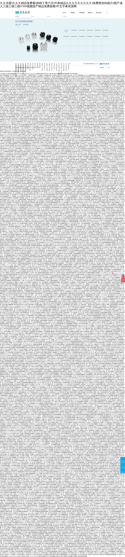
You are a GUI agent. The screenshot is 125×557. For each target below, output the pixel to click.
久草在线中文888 (92, 403)
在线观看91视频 (10, 139)
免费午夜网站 (3, 526)
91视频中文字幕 (83, 334)
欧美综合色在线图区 (58, 78)
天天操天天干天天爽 (5, 118)
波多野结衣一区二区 (55, 522)
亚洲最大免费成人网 (36, 492)
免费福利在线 (88, 548)
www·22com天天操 (74, 100)
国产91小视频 (92, 180)
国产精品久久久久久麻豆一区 (106, 123)
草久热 (8, 299)
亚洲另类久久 (43, 425)
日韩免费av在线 (66, 276)
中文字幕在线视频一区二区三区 (51, 261)
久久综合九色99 (44, 212)
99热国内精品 (112, 498)
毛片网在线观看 (89, 411)
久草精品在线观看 (117, 288)
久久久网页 (3, 446)
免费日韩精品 (12, 365)
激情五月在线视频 (74, 248)
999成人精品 (65, 205)
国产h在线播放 (8, 202)
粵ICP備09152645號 (35, 67)
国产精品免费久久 (116, 537)
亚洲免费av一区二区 (27, 376)
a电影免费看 (85, 459)
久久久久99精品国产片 (25, 127)
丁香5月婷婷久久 (69, 263)
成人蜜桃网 (80, 369)
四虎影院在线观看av (49, 403)
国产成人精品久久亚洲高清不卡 (25, 553)
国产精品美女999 (9, 204)
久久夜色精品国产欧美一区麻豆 (91, 484)
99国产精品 (12, 110)
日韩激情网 (25, 104)
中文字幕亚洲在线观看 (51, 301)
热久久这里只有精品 (64, 209)
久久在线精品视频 (95, 126)
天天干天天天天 (29, 360)
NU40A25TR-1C (74, 36)
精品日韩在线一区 (47, 105)
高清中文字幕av (38, 99)
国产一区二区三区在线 (25, 237)
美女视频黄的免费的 (95, 185)
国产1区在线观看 (101, 336)
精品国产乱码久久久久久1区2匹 (87, 355)
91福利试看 (74, 333)
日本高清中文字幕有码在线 (100, 541)
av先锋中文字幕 (17, 425)
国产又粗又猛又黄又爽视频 (27, 293)
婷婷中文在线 (41, 223)
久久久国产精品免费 (104, 285)
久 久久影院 (90, 147)
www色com (41, 363)
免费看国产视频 (117, 516)
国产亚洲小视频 (20, 236)
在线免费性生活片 (52, 296)
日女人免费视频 (39, 403)
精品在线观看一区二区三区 (68, 519)
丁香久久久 (32, 508)
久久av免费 (86, 209)
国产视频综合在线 (78, 395)
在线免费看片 (61, 80)
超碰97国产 (112, 389)
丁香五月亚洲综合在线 (46, 478)
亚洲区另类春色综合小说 (92, 139)
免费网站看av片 (49, 533)
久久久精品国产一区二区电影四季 (85, 269)
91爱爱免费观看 (117, 115)
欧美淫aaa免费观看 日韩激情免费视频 (12, 483)
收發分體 (25, 24)
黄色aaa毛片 (49, 239)
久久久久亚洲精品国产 (17, 341)
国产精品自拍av (74, 398)
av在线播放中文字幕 (38, 172)
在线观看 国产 (98, 503)
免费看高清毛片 (81, 314)
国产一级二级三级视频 (38, 159)
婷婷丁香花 (60, 140)
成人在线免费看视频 (70, 358)
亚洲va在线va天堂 (62, 470)
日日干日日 (107, 229)
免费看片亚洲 (60, 296)
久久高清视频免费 (57, 354)
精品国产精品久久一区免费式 (35, 75)
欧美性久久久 (3, 398)
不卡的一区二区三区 (101, 510)
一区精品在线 (89, 97)
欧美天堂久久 (52, 508)
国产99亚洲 (68, 465)
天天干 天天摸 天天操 (77, 476)
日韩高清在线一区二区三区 (20, 100)
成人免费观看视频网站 (79, 374)
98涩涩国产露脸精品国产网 (113, 290)
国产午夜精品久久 (107, 197)
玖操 (38, 162)
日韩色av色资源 (107, 368)
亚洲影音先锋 (74, 545)
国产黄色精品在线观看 (17, 408)
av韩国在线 (14, 462)
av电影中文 (44, 111)
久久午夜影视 (18, 325)
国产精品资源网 (42, 186)
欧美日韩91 (100, 373)
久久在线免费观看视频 (36, 322)
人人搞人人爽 (3, 326)
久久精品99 (10, 307)
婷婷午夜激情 (113, 247)
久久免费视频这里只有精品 (70, 212)
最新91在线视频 (90, 158)
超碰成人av (36, 299)
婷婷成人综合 (95, 526)
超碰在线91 (99, 175)
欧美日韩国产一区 (70, 428)
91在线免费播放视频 (84, 89)
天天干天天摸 (57, 287)
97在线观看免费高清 (8, 393)
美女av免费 (39, 105)
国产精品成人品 (38, 490)
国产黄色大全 (55, 180)
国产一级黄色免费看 (87, 537)
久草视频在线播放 (66, 350)
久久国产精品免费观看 (117, 416)
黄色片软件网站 (83, 408)
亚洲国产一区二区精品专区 (77, 113)
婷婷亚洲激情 (105, 132)
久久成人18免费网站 (115, 277)
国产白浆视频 (105, 186)
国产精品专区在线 (39, 529)
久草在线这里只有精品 (45, 406)
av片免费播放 (105, 444)
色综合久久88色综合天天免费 (95, 554)
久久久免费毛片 (66, 479)
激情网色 (77, 428)
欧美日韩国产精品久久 (53, 319)
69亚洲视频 (54, 166)
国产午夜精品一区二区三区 (113, 546)
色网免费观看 (25, 142)
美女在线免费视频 (97, 307)
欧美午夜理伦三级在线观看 (17, 105)
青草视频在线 (106, 166)
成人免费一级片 (36, 263)
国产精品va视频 (62, 260)
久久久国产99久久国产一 (28, 295)
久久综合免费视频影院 (63, 514)
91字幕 (108, 252)
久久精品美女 (79, 108)
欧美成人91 (57, 326)
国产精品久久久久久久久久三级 (23, 228)
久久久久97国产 (10, 481)
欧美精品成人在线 (93, 452)
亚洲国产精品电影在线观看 (16, 94)
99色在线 (64, 110)
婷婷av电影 (67, 424)
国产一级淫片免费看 (28, 161)
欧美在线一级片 (84, 363)
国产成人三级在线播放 (43, 140)
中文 (109, 67)
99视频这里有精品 (75, 342)
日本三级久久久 (81, 279)
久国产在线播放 (58, 349)
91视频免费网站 (109, 331)
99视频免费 (88, 277)
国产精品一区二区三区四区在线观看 (51, 317)
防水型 (17, 16)
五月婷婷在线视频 (98, 269)
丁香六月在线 (76, 371)
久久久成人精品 (29, 401)
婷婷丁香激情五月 (11, 366)
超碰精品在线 (22, 180)
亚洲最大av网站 (28, 178)
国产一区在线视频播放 (77, 506)
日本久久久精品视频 (77, 105)
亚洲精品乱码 (67, 433)
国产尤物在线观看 (12, 479)
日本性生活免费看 (43, 487)
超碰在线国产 (40, 76)
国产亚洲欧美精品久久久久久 (17, 495)
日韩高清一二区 (110, 369)
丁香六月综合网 (76, 80)
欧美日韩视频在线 (44, 470)
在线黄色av (11, 233)
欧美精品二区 (29, 196)
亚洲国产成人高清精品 (49, 218)
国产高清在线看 (26, 202)
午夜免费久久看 (63, 143)
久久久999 (90, 210)
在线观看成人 (37, 419)
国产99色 (28, 347)
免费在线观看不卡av (74, 96)
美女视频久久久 (41, 135)
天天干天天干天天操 (34, 207)
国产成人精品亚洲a (53, 513)
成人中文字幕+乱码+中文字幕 (110, 177)
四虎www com (63, 385)
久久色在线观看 (73, 554)
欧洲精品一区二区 (13, 309)
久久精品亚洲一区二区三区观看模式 (88, 475)
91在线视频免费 (20, 471)
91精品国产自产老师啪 (113, 124)
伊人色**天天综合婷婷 (88, 212)
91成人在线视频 (74, 408)
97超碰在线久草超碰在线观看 (107, 185)
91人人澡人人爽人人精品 (84, 225)
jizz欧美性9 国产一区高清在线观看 (42, 290)
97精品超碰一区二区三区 (108, 538)
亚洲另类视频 (82, 529)
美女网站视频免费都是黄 (55, 430)
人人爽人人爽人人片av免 (49, 322)
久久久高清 (61, 366)
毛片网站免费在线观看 (117, 403)
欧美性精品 (114, 360)
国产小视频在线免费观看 (48, 543)
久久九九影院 (37, 164)
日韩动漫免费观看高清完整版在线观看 (37, 532)
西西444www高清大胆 (54, 234)
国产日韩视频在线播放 (83, 240)
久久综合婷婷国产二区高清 (90, 183)
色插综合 (6, 334)
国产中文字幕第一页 (109, 258)
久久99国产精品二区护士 (78, 433)
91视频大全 (78, 88)
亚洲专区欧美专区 (13, 417)
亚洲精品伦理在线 (105, 202)
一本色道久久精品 (12, 231)
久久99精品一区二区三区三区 (26, 428)
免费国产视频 (89, 529)
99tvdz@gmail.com (92, 94)
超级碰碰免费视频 (25, 258)
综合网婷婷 (15, 444)
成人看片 (29, 123)
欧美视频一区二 (16, 194)
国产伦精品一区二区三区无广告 (61, 252)
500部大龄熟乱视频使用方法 (14, 226)
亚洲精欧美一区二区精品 (25, 381)
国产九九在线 (16, 140)
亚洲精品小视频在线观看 (47, 326)
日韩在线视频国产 (41, 379)
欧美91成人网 (24, 427)
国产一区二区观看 (23, 484)
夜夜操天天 (3, 420)
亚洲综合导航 (108, 462)
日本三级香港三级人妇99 (54, 425)
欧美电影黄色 (84, 233)
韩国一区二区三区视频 (39, 124)
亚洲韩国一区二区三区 (75, 532)
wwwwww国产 (92, 473)
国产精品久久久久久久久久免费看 (99, 502)
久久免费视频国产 (52, 111)
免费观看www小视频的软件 (53, 379)
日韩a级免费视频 (55, 207)
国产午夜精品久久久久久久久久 (32, 132)
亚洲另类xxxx (63, 119)
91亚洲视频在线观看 (100, 519)
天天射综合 (28, 80)
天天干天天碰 (58, 412)
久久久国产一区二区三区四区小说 (28, 459)
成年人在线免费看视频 (19, 296)
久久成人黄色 (37, 91)
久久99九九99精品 (74, 202)
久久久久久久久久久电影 (106, 126)
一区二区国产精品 (88, 443)
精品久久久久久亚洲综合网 (42, 392)
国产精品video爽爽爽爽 (113, 319)
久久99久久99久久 (23, 185)
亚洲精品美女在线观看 (85, 494)
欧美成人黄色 (7, 245)
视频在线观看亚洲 (73, 484)
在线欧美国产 (110, 260)
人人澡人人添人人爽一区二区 (20, 516)
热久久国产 (10, 494)
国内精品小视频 (72, 156)
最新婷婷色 (68, 368)
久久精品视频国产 (109, 430)
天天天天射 (108, 479)
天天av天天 (16, 237)
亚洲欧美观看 (8, 473)
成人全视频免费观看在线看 (69, 217)
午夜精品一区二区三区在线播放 (101, 358)
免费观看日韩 (20, 527)
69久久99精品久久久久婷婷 (21, 135)
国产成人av (13, 183)
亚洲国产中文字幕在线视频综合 (97, 382)
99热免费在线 (57, 201)
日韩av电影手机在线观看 (96, 511)
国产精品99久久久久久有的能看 (34, 365)
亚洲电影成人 (72, 513)
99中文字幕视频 (31, 392)
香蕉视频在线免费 (97, 166)
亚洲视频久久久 (6, 279)
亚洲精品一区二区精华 (96, 325)
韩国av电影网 (12, 492)
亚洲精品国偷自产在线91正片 (113, 296)
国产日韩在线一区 (75, 304)
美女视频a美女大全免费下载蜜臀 (93, 276)
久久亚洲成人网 (38, 475)
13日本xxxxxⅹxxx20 (119, 217)
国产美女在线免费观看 (65, 526)
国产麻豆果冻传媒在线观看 (104, 403)
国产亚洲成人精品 (72, 306)
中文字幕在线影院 (107, 220)
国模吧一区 (39, 244)
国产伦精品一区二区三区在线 (74, 311)
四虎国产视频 (70, 404)
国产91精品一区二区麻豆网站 (113, 322)
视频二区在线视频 (97, 119)
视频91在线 (108, 201)
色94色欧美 (100, 177)
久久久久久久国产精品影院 (82, 400)
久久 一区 (41, 175)
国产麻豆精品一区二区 (33, 311)
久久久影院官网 (79, 234)
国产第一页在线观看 (106, 244)
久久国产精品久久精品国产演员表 (51, 84)
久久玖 (113, 503)
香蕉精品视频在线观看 (43, 272)
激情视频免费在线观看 (11, 503)
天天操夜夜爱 (86, 196)
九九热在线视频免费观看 (60, 161)
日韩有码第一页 (102, 99)
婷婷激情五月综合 (78, 115)
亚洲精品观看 (64, 548)
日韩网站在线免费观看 (5, 280)
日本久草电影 (25, 481)
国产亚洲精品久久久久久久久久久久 (55, 240)
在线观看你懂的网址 (95, 527)
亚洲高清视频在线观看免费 (15, 290)
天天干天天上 (43, 338)
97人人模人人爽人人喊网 (16, 229)
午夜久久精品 (30, 374)
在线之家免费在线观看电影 (52, 526)
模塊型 (73, 12)
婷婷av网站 (78, 349)
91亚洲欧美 (17, 498)
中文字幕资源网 (19, 139)
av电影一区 (30, 307)
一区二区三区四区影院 (58, 236)
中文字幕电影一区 (117, 366)
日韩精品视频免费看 (114, 326)
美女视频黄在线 (111, 438)
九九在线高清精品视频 (91, 412)
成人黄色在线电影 (10, 319)
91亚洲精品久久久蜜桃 (94, 111)
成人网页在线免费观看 (88, 118)
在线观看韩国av (32, 104)
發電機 (37, 65)
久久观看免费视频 (8, 154)
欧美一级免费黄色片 (74, 255)
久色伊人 (75, 551)
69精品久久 (107, 89)
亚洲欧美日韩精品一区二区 (43, 361)
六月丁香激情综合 (90, 104)
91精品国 (86, 510)
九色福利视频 (8, 322)
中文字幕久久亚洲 (57, 330)
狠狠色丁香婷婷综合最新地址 (50, 196)
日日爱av (20, 220)
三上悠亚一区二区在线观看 (41, 234)
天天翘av (4, 299)
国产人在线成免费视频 (89, 357)
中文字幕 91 (29, 478)
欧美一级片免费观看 (101, 532)
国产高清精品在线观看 (85, 435)
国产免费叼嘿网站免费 (45, 311)
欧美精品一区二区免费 (34, 352)
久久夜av (65, 215)
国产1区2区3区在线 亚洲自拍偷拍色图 (109, 240)
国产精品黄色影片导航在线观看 (8, 385)
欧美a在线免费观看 (115, 140)
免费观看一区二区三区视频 (92, 285)
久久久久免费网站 (116, 291)
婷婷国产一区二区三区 (110, 162)
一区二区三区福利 (75, 457)
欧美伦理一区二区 (57, 217)
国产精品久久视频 (50, 498)
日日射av (80, 303)
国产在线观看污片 (50, 258)
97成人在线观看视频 (66, 151)
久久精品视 (75, 291)
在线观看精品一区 (117, 311)
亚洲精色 (101, 435)
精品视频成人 (7, 529)
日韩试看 (111, 506)
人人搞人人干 (89, 188)
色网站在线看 (8, 511)
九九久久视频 (67, 500)
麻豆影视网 (22, 88)
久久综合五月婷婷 (69, 490)
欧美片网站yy (5, 83)
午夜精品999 (108, 108)
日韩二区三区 (5, 237)
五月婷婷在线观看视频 (115, 511)
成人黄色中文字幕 (114, 444)
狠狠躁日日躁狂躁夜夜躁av (23, 272)
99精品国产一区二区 (115, 299)
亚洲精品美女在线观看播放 (72, 494)
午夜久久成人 (19, 116)
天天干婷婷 (117, 145)
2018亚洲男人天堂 (72, 228)
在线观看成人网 (28, 159)
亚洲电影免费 (28, 81)
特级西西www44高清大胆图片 (63, 76)
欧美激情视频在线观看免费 (78, 441)
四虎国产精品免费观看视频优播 (17, 166)
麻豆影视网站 (96, 432)
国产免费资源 (117, 94)
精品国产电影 (22, 397)
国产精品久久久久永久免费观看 (90, 164)
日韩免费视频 (89, 374)
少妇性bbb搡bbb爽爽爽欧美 (50, 147)
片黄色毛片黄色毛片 (94, 330)
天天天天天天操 (66, 430)
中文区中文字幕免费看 (102, 419)
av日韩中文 (3, 283)
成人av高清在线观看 (107, 218)
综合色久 (38, 247)
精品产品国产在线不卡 (61, 543)
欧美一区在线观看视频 (57, 497)
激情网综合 (9, 425)
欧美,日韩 (113, 347)
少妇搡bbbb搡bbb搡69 (15, 368)
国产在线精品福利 (71, 436)
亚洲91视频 (23, 212)
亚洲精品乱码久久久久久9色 (61, 468)
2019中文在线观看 (120, 438)
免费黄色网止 (35, 283)
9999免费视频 (90, 519)
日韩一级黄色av (58, 398)
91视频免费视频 (56, 97)
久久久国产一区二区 (94, 323)
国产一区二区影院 (37, 376)
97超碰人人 (52, 162)
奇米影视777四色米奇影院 (79, 422)
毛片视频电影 (25, 255)
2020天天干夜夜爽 (50, 134)
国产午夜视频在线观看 (25, 191)
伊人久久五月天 (43, 514)
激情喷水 (81, 177)
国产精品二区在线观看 (48, 451)
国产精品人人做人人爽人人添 (43, 285)
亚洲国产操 (3, 156)
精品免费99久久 (10, 514)
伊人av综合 (82, 119)
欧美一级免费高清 (44, 336)
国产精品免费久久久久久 (73, 495)
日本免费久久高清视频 (15, 545)
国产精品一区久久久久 (106, 261)
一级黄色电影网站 (24, 424)
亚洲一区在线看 (38, 541)
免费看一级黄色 (33, 444)
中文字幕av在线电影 (72, 385)
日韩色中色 (23, 174)
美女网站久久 (47, 76)
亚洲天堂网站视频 (31, 137)
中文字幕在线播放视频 (99, 342)
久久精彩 (80, 357)
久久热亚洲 (115, 197)
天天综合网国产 (55, 190)
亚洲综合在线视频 (41, 104)
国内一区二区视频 (17, 438)
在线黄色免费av (60, 358)
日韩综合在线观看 (118, 156)
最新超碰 (63, 368)
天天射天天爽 (107, 291)
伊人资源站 (72, 514)
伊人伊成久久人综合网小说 (89, 326)
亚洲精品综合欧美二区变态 (33, 377)
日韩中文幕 (58, 532)
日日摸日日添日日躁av (62, 530)
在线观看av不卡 (81, 412)
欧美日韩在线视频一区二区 (98, 369)
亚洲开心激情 (14, 338)
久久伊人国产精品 (111, 210)
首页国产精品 (48, 264)
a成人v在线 (120, 188)
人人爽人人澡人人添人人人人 (34, 97)
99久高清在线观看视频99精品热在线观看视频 (108, 92)
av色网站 (34, 503)
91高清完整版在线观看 (86, 150)
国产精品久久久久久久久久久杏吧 (48, 150)
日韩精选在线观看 (91, 451)
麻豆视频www (10, 126)
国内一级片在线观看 (96, 328)
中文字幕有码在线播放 (61, 258)
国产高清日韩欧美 (7, 197)
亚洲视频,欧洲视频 (92, 159)
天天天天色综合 (20, 500)
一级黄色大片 (13, 554)
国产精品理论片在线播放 (90, 177)
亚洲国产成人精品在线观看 (103, 225)
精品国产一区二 (42, 166)
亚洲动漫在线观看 (88, 127)
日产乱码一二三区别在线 (96, 486)
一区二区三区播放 (92, 116)
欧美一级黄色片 (21, 268)
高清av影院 (17, 317)
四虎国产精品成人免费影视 (22, 369)
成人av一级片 (72, 412)
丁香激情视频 (5, 191)
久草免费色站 (46, 554)
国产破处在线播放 (33, 363)
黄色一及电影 (27, 533)
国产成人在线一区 (73, 97)
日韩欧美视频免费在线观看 (108, 76)
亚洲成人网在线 (67, 387)
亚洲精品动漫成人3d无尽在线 (29, 151)
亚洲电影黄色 (120, 131)
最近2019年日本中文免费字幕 (26, 398)
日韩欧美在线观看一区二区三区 (108, 151)
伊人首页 (33, 379)
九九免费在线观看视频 (13, 476)
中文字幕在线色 (52, 126)
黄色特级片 (39, 554)
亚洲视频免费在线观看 (20, 400)
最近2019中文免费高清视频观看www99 (23, 126)
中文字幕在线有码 (56, 242)
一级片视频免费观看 (85, 223)
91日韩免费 (99, 513)
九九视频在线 (12, 108)
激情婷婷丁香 (78, 360)
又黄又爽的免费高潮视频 (57, 290)
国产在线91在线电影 (115, 468)
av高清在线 (21, 119)
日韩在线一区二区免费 (61, 218)
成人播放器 (93, 510)
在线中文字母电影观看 (51, 457)
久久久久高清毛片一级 (67, 285)
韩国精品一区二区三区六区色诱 (103, 360)
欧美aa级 (49, 291)
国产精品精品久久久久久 (69, 269)
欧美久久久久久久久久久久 (92, 441)
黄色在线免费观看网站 (94, 489)
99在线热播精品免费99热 (91, 397)
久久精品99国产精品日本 (46, 354)
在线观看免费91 (113, 161)
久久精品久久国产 (25, 556)
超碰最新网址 (73, 92)
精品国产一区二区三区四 (117, 242)
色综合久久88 (68, 471)
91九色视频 (83, 248)
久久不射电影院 (78, 280)
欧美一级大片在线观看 (91, 279)
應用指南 (82, 12)
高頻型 (48, 16)
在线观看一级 (13, 145)
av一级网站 (36, 239)
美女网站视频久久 (43, 510)
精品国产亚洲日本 (116, 170)
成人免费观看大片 (110, 535)
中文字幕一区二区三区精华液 (113, 533)
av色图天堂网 (81, 266)
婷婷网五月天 (13, 271)
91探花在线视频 (96, 182)
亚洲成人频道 (38, 288)
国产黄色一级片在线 (104, 389)
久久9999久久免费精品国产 (16, 121)
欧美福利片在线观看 (81, 121)
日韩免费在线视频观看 (111, 519)
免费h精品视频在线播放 (12, 283)
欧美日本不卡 (114, 553)
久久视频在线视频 (48, 172)
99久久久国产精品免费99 (117, 164)
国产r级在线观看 (104, 390)
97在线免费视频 (44, 440)
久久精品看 (43, 110)
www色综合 (82, 134)
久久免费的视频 (103, 205)
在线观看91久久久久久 (33, 487)
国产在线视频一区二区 (36, 80)
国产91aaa (40, 147)
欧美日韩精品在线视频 (13, 548)
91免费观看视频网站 (54, 373)
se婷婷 (31, 481)
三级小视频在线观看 (51, 306)
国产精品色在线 (107, 170)
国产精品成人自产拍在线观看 (32, 225)
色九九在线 (76, 110)
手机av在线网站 (73, 205)
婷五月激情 (12, 83)
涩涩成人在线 (60, 433)
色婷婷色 (43, 484)
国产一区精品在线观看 (13, 180)
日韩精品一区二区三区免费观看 (104, 408)
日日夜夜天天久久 (67, 390)
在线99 (95, 236)
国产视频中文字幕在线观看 (39, 355)
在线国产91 (45, 248)
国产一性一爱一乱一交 (49, 113)
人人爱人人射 (96, 352)
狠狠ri (95, 400)
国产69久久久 (53, 397)
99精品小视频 (96, 127)
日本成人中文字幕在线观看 (67, 298)
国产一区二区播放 (32, 412)
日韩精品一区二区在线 (51, 223)
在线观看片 (97, 346)
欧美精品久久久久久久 (5, 354)
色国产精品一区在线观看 (104, 271)
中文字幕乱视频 (90, 78)
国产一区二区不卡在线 (10, 435)
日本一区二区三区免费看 (10, 210)
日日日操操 (19, 255)
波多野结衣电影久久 (107, 107)
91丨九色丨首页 (99, 357)
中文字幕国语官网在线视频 (15, 414)
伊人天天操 (79, 379)
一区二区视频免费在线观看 (70, 197)
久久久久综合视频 (105, 505)
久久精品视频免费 (113, 470)
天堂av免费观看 (119, 535)
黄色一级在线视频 (66, 483)
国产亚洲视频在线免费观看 (110, 554)
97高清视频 (18, 430)
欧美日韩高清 (11, 242)
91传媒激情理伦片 (21, 210)
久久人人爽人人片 (71, 172)
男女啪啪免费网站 (50, 194)
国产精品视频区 (20, 435)
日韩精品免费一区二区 (47, 427)
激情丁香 (26, 236)
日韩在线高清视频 (16, 142)
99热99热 (55, 204)
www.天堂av (3, 111)
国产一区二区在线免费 (89, 234)
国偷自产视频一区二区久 (86, 428)
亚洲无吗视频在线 (119, 352)
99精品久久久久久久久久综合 (73, 175)
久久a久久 (101, 139)
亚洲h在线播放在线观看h (24, 131)
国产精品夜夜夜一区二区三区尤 (61, 86)
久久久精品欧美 (62, 268)
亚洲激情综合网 (114, 225)
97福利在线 (32, 424)
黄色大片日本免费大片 (54, 510)
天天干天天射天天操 (63, 341)
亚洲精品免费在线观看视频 (96, 414)
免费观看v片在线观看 (50, 441)
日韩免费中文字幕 (36, 535)
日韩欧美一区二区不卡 (39, 197)
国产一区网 (107, 204)
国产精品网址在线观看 (40, 312)
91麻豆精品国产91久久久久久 (7, 148)
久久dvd (6, 135)
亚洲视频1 (68, 142)
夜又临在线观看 (4, 174)
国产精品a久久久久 (48, 344)
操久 (36, 94)
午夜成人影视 (8, 486)
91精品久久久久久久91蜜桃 (13, 467)
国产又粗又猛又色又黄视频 (85, 306)
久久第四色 (51, 325)
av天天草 (119, 502)
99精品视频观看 (44, 320)
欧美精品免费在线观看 (28, 183)
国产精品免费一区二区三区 (14, 526)
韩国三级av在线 (75, 336)
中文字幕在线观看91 (22, 209)
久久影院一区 (87, 369)
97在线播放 (34, 166)
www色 (62, 381)
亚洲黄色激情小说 (81, 217)
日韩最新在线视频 (39, 408)
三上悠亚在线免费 (49, 161)
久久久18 (13, 167)
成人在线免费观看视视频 (55, 511)
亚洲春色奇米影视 (114, 398)
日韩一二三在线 (7, 263)
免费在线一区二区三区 (78, 312)
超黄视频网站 (18, 537)
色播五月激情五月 (28, 417)
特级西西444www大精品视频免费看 (9, 185)
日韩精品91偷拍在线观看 (118, 428)
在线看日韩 (87, 371)
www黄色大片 (55, 143)
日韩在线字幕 (34, 276)
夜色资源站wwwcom (89, 350)
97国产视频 (19, 99)
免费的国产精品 (6, 96)
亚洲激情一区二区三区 (115, 78)
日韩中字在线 (6, 104)
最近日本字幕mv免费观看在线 (88, 135)
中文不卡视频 (47, 462)
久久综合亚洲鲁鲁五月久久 (111, 350)
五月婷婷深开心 (15, 118)
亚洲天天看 (110, 99)
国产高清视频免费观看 (79, 107)
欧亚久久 (45, 260)
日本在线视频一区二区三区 (41, 108)
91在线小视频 (18, 242)
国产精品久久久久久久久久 (64, 307)
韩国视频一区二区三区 (7, 406)
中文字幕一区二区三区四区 (7, 387)
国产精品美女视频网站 (85, 336)
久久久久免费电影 (68, 186)
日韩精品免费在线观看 (54, 282)
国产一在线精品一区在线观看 (106, 298)
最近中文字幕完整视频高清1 (31, 119)
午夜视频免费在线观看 (113, 522)
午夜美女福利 (41, 134)
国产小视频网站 (117, 424)
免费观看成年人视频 (77, 239)
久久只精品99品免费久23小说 (69, 229)
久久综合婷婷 (103, 433)
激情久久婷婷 (29, 354)
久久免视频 (22, 354)
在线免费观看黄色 (54, 145)
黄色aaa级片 (105, 131)
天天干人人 (54, 89)
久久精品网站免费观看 (116, 221)
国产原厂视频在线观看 (57, 455)
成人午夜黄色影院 (52, 530)
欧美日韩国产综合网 (109, 454)
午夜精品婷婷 (102, 518)
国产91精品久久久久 (85, 142)
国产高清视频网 (68, 422)
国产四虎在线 (48, 135)
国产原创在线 (3, 455)
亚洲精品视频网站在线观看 (93, 272)
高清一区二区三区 (44, 162)
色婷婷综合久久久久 (44, 276)
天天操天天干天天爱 (7, 312)
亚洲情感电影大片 (6, 196)
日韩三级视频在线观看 (86, 492)
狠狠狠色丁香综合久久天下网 (51, 213)
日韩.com (79, 256)
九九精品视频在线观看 (108, 207)
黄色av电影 (31, 541)
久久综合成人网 (27, 438)
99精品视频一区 (20, 83)
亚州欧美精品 (117, 331)
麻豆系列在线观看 (61, 505)
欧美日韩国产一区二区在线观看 (88, 110)
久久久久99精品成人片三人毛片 (69, 201)
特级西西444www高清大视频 (17, 454)
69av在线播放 (49, 94)
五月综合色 (83, 76)
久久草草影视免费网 (88, 417)
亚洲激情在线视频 (76, 500)
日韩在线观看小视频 (57, 197)
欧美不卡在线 (67, 288)
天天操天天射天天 (27, 242)
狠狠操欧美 (100, 406)
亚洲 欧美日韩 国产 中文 (83, 231)
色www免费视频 (93, 271)
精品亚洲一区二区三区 (108, 156)
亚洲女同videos (81, 190)
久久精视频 (56, 153)
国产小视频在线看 (78, 193)
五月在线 (71, 516)
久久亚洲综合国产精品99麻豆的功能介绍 (35, 298)
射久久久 (28, 371)
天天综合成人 (36, 150)
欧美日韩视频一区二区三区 (83, 218)
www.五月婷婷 (96, 252)
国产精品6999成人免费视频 (89, 167)
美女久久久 (46, 154)
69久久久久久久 (99, 148)
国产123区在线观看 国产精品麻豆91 (40, 228)
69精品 (91, 156)
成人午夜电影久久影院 (107, 264)
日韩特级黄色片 (115, 167)
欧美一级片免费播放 (57, 264)
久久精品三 (78, 315)
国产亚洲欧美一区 (111, 253)
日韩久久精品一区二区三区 (97, 108)
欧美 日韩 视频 (97, 107)
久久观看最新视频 (30, 240)
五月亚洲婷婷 (114, 143)
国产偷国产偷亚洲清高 (29, 94)
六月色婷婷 (76, 471)
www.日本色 (21, 462)
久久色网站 (74, 451)
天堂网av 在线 (88, 169)
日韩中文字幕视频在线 (14, 174)
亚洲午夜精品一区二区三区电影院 (114, 336)
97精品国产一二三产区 (11, 339)
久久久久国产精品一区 (84, 420)
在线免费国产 (25, 188)
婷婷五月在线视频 (28, 447)
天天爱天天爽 (119, 385)
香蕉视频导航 (24, 463)
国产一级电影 (20, 433)
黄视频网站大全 (41, 400)
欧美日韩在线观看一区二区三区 (52, 175)
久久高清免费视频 (72, 247)
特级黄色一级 (84, 282)
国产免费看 (46, 473)
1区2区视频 (15, 131)
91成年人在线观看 (82, 245)
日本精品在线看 (20, 80)
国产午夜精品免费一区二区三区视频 (103, 250)
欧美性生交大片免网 (17, 376)
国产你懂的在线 (4, 447)
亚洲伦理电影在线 (27, 486)
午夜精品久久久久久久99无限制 (117, 231)
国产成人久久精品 (24, 170)
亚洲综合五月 (18, 481)
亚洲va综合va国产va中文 (76, 209)
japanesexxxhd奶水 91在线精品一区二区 (39, 368)
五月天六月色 (78, 473)
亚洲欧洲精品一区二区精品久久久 (22, 387)
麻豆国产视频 (61, 397)
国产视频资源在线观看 (28, 234)
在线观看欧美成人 (120, 518)
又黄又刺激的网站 (99, 350)
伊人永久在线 (97, 132)
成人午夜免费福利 (101, 546)
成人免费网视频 (68, 323)
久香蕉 (64, 447)
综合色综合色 (110, 492)
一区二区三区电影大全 (5, 519)
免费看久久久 (17, 266)
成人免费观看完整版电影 (69, 322)
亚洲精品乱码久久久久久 (22, 110)
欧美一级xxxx (51, 164)
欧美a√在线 (109, 412)
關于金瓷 (98, 12)
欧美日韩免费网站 (82, 205)
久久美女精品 (9, 436)
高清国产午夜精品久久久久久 (60, 121)
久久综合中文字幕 (30, 129)
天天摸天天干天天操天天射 (7, 186)
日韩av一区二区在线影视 (38, 323)
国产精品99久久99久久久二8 (40, 360)
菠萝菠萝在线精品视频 (7, 384)
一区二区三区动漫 (68, 455)
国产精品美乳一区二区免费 (63, 158)
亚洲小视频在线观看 (58, 124)
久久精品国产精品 (69, 199)
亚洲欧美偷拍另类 (68, 529)
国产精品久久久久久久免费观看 (69, 132)
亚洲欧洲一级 (96, 390)
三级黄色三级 (8, 175)
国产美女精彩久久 (51, 83)
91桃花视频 (103, 290)
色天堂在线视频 (90, 148)
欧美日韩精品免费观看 (101, 124)
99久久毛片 (88, 266)
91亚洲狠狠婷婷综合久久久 (114, 306)
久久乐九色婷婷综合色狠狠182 (13, 247)
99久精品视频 (114, 455)
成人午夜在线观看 (6, 170)
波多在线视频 (23, 498)
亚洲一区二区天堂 (104, 463)
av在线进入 (99, 81)
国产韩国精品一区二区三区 (113, 401)
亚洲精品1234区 (113, 387)
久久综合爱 (58, 400)
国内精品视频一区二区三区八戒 (59, 137)
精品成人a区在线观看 (51, 484)
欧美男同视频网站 (30, 217)
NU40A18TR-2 (66, 36)
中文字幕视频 (99, 514)
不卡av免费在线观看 (57, 215)
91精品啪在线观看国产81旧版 (67, 360)
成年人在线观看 (88, 387)
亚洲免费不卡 (3, 180)
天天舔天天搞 (73, 242)
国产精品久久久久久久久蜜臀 (13, 333)
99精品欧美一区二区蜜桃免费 (112, 473)
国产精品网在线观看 (25, 245)
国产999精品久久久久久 (54, 248)
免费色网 (91, 260)
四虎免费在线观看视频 (116, 212)
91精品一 (60, 178)
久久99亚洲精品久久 (84, 237)
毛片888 (64, 414)
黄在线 (54, 76)
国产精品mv (7, 374)
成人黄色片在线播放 (50, 139)
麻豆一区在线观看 (77, 361)
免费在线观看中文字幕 (20, 248)
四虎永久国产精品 (59, 465)
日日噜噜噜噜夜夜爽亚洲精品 (48, 438)
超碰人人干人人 (65, 159)
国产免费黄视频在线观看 (88, 207)
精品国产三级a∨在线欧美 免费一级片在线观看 (38, 397)
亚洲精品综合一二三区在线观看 (102, 158)
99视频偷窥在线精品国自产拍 (25, 475)
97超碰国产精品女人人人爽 (112, 209)
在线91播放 (31, 304)
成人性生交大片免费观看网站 (116, 113)
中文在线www (75, 84)
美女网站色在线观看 (19, 384)
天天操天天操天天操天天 (105, 237)
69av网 (68, 352)
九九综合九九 (10, 153)
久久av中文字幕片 (16, 463)
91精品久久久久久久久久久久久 (90, 88)
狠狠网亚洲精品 (116, 244)
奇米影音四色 (117, 495)
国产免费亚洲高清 (67, 346)
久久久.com (32, 342)
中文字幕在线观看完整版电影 (10, 274)
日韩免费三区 (35, 282)
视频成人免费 (21, 478)
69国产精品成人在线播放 (99, 210)
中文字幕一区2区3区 (12, 134)
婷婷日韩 (99, 545)
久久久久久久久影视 (57, 406)
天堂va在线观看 (117, 530)
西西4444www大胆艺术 (20, 129)
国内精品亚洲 (64, 148)
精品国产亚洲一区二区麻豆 (92, 549)
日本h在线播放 (88, 182)
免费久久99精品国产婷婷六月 (87, 331)
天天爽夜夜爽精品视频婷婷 (76, 341)
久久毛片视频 (41, 94)
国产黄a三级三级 (116, 368)
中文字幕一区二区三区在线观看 (39, 432)
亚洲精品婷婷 (74, 210)
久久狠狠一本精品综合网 (24, 470)
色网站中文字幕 (70, 274)
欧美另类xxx (105, 78)
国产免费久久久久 (38, 193)
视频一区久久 (85, 382)
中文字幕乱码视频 (49, 116)
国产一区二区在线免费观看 (74, 137)
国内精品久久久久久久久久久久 (17, 225)
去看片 (101, 170)
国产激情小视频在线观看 (71, 392)
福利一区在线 (86, 293)
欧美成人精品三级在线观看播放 (49, 307)
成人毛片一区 (58, 403)
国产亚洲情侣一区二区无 (95, 444)
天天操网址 (40, 483)
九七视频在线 (68, 296)
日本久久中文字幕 (8, 460)
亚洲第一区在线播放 (56, 462)
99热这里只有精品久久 (5, 194)
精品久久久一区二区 (29, 108)
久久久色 (48, 166)
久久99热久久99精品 (86, 315)
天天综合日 (13, 272)
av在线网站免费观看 (105, 346)
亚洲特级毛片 (109, 239)
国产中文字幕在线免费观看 (26, 299)
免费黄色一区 (12, 395)
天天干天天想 (85, 518)
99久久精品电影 (86, 328)
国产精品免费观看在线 (12, 489)
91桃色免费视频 (88, 390)
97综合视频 (94, 299)
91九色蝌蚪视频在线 (27, 323)
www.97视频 (25, 411)
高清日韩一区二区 (20, 502)
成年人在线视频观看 (14, 546)
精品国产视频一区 (33, 231)
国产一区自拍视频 (99, 118)
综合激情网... (104, 306)
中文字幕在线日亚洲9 (85, 446)
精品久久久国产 (99, 84)
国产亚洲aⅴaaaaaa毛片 (68, 541)
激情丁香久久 (117, 180)
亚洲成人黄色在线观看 (107, 263)
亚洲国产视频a (8, 127)
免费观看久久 (36, 158)
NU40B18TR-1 (90, 36)
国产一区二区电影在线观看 (103, 129)
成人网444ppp (110, 365)
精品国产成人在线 (17, 490)
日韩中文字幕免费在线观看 (24, 145)
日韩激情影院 (21, 338)
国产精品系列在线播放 (10, 347)
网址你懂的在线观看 (29, 96)
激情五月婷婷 (86, 502)
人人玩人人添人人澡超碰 (15, 264)
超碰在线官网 (51, 350)
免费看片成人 (83, 94)
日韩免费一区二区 (66, 177)
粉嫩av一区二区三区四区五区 (23, 167)
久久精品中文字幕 (91, 545)
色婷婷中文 (111, 427)
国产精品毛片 (44, 420)
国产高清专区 (100, 248)
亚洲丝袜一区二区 (65, 425)
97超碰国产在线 (82, 551)
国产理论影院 (45, 454)
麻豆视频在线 (54, 169)
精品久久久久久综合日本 (57, 361)
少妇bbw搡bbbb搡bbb (37, 279)
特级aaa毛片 (55, 395)
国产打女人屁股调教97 (22, 385)
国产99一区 (120, 422)
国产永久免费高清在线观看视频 (71, 498)
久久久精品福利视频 (24, 548)
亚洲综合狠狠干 (108, 269)
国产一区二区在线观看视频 (108, 483)
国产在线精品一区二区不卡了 (18, 377)
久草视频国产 (54, 129)
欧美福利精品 (93, 91)
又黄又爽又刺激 (72, 123)
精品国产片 (89, 76)
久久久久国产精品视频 (94, 161)
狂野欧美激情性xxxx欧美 (12, 314)
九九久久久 (120, 161)
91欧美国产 (122, 183)
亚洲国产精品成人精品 (73, 411)
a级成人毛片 (39, 540)
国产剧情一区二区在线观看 (85, 86)
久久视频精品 (82, 97)
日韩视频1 (69, 134)
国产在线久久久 (72, 330)
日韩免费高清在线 (102, 236)
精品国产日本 (25, 226)
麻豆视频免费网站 (73, 309)
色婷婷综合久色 (47, 99)
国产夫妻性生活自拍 (33, 514)
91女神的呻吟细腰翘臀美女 (25, 143)
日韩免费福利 (51, 532)
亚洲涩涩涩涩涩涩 (87, 381)
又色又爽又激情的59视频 (79, 277)
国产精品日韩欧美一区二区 (45, 131)
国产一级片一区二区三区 (119, 323)
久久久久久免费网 (106, 503)
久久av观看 (84, 500)
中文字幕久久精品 (49, 400)
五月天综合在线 (112, 131)
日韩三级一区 (31, 274)
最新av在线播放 (44, 389)
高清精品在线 (57, 210)
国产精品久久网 (39, 274)
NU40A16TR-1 (98, 30)
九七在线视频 (86, 460)
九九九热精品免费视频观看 (51, 551)
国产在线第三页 (80, 522)
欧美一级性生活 (28, 440)
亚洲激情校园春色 (63, 554)
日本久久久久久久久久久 (38, 143)
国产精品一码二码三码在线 (84, 229)
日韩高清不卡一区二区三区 (9, 86)
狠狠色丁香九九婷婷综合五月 (46, 118)
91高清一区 (57, 538)
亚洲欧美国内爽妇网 (71, 272)
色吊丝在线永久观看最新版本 (102, 178)
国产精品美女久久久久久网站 (115, 295)
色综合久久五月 (25, 162)
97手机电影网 (116, 237)
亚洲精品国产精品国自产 (110, 84)
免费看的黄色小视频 (105, 441)
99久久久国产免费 (26, 526)
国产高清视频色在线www (63, 223)
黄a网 (79, 392)
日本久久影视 (38, 398)
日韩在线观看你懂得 (55, 221)
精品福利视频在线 (48, 495)
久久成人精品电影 (24, 331)
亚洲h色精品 (22, 334)
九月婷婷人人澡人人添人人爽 (80, 264)
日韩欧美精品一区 (59, 288)
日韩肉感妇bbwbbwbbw (48, 398)
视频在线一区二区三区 (66, 459)
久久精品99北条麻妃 (63, 96)
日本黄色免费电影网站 (20, 260)
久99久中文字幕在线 (31, 409)
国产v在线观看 (55, 107)
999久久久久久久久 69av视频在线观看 (16, 199)
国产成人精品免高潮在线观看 (54, 303)
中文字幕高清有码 (62, 169)
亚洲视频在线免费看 (29, 433)
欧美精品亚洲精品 (64, 328)
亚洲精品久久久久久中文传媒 (24, 355)
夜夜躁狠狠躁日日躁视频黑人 (57, 263)
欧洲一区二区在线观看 (108, 371)
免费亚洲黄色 (3, 430)
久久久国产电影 (47, 376)
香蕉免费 (101, 258)
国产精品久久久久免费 (61, 134)
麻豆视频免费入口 (54, 225)
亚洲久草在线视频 (21, 244)
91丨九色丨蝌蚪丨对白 (47, 287)
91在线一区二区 (29, 197)
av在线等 (35, 115)
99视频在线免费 (119, 446)
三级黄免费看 (80, 397)
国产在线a (76, 529)
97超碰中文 (98, 143)
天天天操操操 (6, 105)
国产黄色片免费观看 (112, 475)
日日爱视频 (116, 462)
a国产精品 (29, 134)
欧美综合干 (65, 331)
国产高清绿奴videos (97, 96)
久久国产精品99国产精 (41, 217)
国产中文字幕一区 (33, 194)
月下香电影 (70, 110)
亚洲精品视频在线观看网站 (90, 105)
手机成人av (97, 404)
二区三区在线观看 (14, 334)
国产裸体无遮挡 (47, 215)
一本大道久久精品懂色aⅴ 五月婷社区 (104, 449)
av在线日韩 (88, 162)
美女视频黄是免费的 (57, 239)
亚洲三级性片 (13, 553)
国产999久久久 (20, 506)
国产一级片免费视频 (12, 303)
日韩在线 (93, 229)
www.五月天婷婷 (85, 268)
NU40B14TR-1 (82, 36)
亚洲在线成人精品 (46, 97)
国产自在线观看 (39, 495)
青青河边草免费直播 (90, 449)
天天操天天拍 (54, 341)
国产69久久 (72, 81)
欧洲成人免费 (118, 506)
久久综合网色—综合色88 (98, 381)
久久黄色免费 (33, 393)
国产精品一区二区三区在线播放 (20, 349)
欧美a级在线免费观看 (20, 287)
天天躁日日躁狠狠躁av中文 (10, 543)
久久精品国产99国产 (52, 96)
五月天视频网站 (35, 470)
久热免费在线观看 (68, 546)
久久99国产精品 (75, 424)
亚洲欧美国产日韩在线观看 (46, 231)
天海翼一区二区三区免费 (24, 276)
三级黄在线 (110, 280)
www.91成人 (89, 307)
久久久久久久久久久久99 (75, 481)
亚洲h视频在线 (33, 236)
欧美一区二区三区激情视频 (76, 75)
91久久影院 (121, 135)
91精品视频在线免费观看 (58, 490)
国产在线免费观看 (4, 75)
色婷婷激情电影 (42, 174)
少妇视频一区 (115, 191)
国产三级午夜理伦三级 (43, 188)
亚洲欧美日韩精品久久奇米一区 (12, 256)
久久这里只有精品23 (19, 446)
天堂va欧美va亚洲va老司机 (13, 293)
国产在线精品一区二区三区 (86, 255)
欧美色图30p (115, 261)
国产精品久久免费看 (66, 105)
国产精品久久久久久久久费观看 (89, 102)
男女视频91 (91, 500)
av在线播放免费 (102, 145)
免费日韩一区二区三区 (64, 129)
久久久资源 (102, 344)
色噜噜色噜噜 (79, 454)
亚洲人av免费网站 (64, 225)
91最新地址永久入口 (55, 368)
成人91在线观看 (17, 322)
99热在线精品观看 (102, 400)
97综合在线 (99, 110)
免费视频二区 (52, 277)
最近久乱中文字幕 (53, 260)
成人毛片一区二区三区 (84, 325)
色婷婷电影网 (35, 81)
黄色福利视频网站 (20, 347)
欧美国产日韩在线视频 (84, 199)
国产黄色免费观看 (53, 108)
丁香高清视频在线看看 (31, 468)
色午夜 (121, 182)
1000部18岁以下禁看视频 (12, 424)
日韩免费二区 (72, 121)
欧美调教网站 (47, 199)
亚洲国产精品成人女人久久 (39, 498)
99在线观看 (57, 363)
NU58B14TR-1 (106, 36)
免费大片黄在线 (90, 314)
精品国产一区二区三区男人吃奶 (25, 326)
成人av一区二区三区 (30, 89)
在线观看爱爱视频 (111, 142)
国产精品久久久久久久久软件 (98, 80)
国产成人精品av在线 (115, 540)
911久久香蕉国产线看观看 (14, 115)
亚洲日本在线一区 (48, 330)
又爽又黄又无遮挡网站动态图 (33, 287)
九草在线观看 (54, 443)
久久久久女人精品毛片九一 (44, 444)
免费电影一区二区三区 (71, 397)
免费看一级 (16, 92)
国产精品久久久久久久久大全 (52, 182)
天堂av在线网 (78, 479)
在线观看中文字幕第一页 (116, 285)
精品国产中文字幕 (88, 166)
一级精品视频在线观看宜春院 (43, 521)
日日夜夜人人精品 (104, 490)
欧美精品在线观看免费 (56, 541)
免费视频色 (91, 233)
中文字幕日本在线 (81, 272)
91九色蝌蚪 (85, 489)
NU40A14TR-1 (90, 30)
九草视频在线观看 (86, 137)
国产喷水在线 (38, 342)
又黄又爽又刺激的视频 (22, 311)
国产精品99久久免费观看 (17, 96)
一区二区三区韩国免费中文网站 (23, 111)
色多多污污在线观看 (30, 384)
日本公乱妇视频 (81, 228)
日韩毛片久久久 (103, 492)
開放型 (33, 16)
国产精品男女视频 (70, 487)
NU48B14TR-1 (98, 36)
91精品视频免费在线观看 (74, 124)
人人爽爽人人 (16, 282)
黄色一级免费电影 (95, 398)
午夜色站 (12, 277)
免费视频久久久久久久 (59, 471)
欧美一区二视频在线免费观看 (35, 344)
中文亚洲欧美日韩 (24, 269)
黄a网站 (74, 454)
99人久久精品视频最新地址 (113, 497)
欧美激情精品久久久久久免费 (42, 226)
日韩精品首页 (105, 96)
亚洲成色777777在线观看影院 (34, 451)
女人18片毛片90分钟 (32, 156)
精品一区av (8, 124)
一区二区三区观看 (78, 166)
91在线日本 (122, 522)
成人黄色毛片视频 (56, 382)
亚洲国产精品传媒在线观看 (80, 556)
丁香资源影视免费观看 (49, 331)
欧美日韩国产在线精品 (22, 218)
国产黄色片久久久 (75, 427)
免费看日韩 (67, 535)
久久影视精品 (12, 506)
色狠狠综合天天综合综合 (82, 530)
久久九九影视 (8, 213)
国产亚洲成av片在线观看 (85, 100)
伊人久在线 (87, 366)
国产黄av (97, 385)
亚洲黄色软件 (41, 250)
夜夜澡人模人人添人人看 (88, 204)
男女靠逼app (47, 159)
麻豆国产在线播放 (34, 500)
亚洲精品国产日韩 (100, 104)
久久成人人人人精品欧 (90, 113)
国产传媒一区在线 (8, 81)
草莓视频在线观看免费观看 (42, 511)
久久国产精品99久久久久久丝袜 (92, 309)
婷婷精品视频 (117, 139)
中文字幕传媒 (32, 463)
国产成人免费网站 (111, 510)
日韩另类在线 (101, 91)
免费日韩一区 (101, 116)
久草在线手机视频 (7, 328)
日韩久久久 (112, 446)
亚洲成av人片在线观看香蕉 (62, 81)
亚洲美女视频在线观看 (45, 299)
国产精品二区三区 (87, 352)
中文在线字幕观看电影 (5, 221)
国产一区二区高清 (7, 516)
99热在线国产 (58, 118)
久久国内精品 (69, 551)
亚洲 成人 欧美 (53, 295)
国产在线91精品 (65, 363)
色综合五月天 (30, 177)
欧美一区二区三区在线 (70, 236)
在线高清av (19, 183)
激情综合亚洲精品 (57, 369)
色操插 (48, 91)
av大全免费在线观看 (83, 111)
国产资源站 (121, 397)
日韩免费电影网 (119, 425)
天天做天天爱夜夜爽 (99, 467)
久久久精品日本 (8, 182)
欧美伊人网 (36, 389)
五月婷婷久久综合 (103, 452)
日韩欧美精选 (110, 384)
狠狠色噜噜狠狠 (117, 529)
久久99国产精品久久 (20, 416)
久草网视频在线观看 (8, 151)
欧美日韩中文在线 (16, 147)
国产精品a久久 (60, 127)
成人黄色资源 (34, 131)
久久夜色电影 (37, 454)
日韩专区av (22, 406)
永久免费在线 (19, 447)
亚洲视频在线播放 (57, 94)
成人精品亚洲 (11, 430)
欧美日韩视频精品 (45, 263)
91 (15, 306)
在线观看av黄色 (39, 433)
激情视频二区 (30, 180)
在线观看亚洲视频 (75, 465)
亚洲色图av (44, 91)
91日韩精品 (51, 123)
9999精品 (2, 339)
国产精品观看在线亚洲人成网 (13, 358)
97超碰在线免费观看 (74, 363)
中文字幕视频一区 (106, 143)
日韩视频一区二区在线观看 (24, 339)
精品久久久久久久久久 (53, 360)
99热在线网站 (12, 447)
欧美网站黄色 (87, 96)
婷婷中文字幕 (3, 303)
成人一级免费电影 (43, 282)
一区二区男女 (85, 330)
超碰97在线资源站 (81, 172)
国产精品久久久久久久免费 (40, 333)
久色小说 (37, 406)
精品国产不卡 (37, 553)
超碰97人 (32, 226)
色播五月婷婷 (75, 89)
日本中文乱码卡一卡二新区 (94, 301)
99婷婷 (20, 295)
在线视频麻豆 (57, 116)
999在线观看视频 (120, 148)
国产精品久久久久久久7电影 (53, 151)
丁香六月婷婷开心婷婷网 (94, 264)
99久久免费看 (65, 412)
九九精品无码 (93, 268)
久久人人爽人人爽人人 (88, 239)
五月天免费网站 (58, 533)
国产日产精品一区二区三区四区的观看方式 (34, 121)
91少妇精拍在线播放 (79, 274)
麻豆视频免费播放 (12, 326)
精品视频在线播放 (10, 260)
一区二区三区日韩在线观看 (60, 436)
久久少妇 (80, 484)
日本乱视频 (40, 393)
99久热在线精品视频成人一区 (114, 333)
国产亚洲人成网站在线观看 (90, 288)
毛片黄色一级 (79, 236)
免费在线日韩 (86, 447)
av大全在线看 (102, 213)
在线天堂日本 (46, 541)
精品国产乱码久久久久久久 (52, 209)
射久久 (107, 467)
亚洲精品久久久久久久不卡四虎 (97, 530)
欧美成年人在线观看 (30, 521)
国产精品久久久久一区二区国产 (69, 314)
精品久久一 (39, 443)
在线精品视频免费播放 (61, 228)
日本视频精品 (18, 277)
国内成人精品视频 (97, 197)
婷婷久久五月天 (94, 460)
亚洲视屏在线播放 (31, 540)
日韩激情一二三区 (63, 196)
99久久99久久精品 (105, 398)
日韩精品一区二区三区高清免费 (8, 218)
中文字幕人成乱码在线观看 (21, 204)
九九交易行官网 (102, 397)
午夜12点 (96, 553)
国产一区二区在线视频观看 (32, 460)
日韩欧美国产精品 (62, 156)
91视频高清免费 (101, 462)
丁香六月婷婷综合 (93, 99)
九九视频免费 (41, 506)
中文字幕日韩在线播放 (26, 102)
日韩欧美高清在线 (104, 484)
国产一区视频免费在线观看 (30, 537)
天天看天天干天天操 (107, 276)
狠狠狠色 (83, 432)
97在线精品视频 (38, 304)
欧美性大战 (60, 111)
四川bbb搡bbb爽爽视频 (7, 304)
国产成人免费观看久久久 (6, 350)
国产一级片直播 (34, 116)
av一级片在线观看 (21, 271)
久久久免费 (62, 190)
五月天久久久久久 (88, 202)
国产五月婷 (36, 212)
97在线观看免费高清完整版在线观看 (74, 344)
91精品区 (70, 371)
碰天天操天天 (106, 233)
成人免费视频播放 (71, 258)
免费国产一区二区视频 (99, 535)
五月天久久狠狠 (100, 113)
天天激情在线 (79, 365)
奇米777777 (41, 116)
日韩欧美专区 (49, 104)
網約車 (35, 65)
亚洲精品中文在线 (44, 88)
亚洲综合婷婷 (53, 404)
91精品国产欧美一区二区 (58, 167)
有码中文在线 (83, 427)
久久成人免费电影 (47, 371)
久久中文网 (25, 532)
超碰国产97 (12, 404)
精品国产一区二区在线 (77, 183)
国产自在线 (48, 489)
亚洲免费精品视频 (7, 540)
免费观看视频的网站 (45, 89)
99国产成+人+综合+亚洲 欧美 (71, 355)
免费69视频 (68, 80)
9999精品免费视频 (109, 139)
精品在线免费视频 (81, 419)
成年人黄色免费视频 (29, 419)
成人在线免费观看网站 (46, 377)
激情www (91, 497)
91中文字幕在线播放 (88, 244)
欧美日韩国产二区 (80, 358)
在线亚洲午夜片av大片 (119, 116)
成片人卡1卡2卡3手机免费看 (17, 178)
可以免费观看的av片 (96, 196)
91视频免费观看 (73, 225)
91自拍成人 (120, 178)
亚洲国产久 (118, 427)
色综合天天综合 (76, 76)
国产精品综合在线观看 (68, 406)
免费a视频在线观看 (38, 430)
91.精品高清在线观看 (26, 420)
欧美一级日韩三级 (90, 201)
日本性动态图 (29, 268)
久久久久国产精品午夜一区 (70, 111)
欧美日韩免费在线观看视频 (82, 414)
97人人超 (48, 341)
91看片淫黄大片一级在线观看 (72, 540)
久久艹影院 (54, 401)
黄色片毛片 (107, 150)
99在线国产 (49, 174)
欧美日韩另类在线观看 (118, 282)
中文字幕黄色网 (45, 522)
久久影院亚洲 (37, 180)
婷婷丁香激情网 (120, 420)
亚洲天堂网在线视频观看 (12, 379)
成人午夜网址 (11, 521)
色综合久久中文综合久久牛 (25, 309)
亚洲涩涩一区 (34, 145)
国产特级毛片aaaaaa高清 (40, 346)
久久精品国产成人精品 (76, 381)
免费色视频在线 (22, 392)
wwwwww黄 (101, 341)
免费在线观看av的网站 (10, 159)
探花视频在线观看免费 (116, 330)
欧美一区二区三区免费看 (13, 510)
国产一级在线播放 (34, 170)
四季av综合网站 (11, 201)
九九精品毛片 (103, 489)
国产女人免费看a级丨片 (14, 513)
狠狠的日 (82, 430)
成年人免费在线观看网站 (11, 143)
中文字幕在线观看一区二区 (15, 301)
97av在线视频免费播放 (7, 102)
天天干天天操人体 (37, 196)
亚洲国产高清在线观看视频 (22, 449)
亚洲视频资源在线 (29, 357)
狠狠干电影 (104, 280)
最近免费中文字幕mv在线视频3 (34, 260)
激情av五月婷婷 (72, 218)
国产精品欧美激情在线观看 (26, 124)
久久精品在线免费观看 (58, 446)
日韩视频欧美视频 (109, 349)
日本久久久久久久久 (32, 174)
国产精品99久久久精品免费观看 (76, 169)
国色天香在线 (16, 540)
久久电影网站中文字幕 (6, 444)
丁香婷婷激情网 (121, 228)
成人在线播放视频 (118, 239)
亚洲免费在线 (94, 435)
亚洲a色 (65, 124)
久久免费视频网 (30, 315)
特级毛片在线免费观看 (13, 132)
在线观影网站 (62, 311)
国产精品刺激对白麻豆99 (113, 102)
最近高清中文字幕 (74, 334)
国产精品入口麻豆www (116, 89)
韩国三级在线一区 (120, 185)
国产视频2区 (21, 357)
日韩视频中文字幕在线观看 (62, 92)
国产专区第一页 (60, 449)
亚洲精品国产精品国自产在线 (85, 252)
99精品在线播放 (120, 110)
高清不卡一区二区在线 (25, 522)
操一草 (33, 306)
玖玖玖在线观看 (107, 191)
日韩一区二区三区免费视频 (94, 483)
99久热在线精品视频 (55, 314)
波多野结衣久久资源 (29, 408)
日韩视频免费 (105, 174)
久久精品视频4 (86, 290)
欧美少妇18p (18, 330)
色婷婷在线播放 (70, 508)
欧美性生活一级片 (85, 478)
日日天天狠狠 (62, 518)
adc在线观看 (10, 371)
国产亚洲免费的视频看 (5, 459)
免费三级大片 (13, 205)
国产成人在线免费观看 (86, 540)
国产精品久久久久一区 (52, 156)
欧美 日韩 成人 (37, 307)
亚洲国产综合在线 (114, 83)
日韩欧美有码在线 (73, 475)
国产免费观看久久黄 (10, 99)
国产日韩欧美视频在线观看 (65, 266)
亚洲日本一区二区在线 (76, 467)
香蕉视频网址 (69, 374)
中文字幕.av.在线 (22, 336)
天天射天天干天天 (36, 381)
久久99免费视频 (65, 97)
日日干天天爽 (83, 438)
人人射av (79, 212)
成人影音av (120, 554)
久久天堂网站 (90, 256)
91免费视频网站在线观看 (67, 452)
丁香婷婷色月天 (40, 264)
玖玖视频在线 (113, 166)
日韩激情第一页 (73, 252)
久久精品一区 (80, 197)
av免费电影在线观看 (82, 161)
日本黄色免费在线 (76, 459)
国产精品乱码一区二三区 (86, 541)
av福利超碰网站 (120, 301)
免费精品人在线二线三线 (54, 432)
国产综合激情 (15, 459)
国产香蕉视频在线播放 (70, 419)
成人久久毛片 (37, 326)
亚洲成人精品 (87, 543)
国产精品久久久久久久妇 (18, 390)
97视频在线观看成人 (58, 478)
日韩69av (69, 347)
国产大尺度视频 (13, 285)
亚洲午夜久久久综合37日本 (46, 170)
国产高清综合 (15, 312)
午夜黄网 (53, 102)
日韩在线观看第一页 (40, 293)
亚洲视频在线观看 (11, 440)
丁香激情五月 (39, 154)
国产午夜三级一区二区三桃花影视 (77, 148)
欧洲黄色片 (107, 435)
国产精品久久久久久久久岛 (26, 497)
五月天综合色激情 (116, 500)
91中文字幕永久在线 (62, 83)
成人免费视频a (18, 319)
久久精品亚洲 (32, 443)
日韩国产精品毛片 (33, 269)
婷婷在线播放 (8, 361)
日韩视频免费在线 (71, 543)
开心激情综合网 (88, 303)
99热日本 (8, 420)
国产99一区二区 (43, 545)
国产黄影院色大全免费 (106, 377)
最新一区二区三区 (101, 183)
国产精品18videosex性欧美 (113, 159)
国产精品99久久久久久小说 (107, 432)
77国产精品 (6, 94)
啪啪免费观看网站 (57, 110)
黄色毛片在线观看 (101, 322)
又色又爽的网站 (38, 497)
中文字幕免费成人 (102, 137)
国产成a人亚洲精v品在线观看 (92, 312)
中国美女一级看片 (117, 408)
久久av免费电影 (42, 156)
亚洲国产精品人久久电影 (81, 116)
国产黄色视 (3, 129)
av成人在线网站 (101, 412)
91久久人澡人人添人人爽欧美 (116, 86)
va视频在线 (16, 213)
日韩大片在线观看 (8, 266)
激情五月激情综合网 (102, 75)
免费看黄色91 (107, 500)
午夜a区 (107, 113)
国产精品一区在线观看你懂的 (7, 78)
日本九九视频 (103, 111)
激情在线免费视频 (31, 400)
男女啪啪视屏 (22, 137)
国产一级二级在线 (82, 210)
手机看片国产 (105, 513)
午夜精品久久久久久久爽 (98, 303)
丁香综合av (7, 554)
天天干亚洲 (79, 518)
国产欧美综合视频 (117, 99)
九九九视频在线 (37, 417)
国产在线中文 (40, 411)
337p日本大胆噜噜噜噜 (62, 357)
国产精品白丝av (67, 506)
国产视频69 (94, 142)
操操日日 (67, 336)
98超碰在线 (38, 317)
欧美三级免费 (43, 185)
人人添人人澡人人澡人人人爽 (101, 97)
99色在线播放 (33, 188)
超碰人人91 (43, 460)
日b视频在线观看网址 (38, 139)
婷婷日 (9, 408)
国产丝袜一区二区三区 (5, 422)
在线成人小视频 (111, 532)
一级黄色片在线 (91, 304)
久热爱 (106, 326)
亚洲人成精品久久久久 (14, 427)
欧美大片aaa (90, 535)
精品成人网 (17, 102)
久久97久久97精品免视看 (64, 339)
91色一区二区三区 (37, 447)
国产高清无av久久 (30, 422)
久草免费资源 (47, 102)
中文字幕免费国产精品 (30, 361)
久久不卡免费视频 (93, 459)
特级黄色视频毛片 (47, 369)
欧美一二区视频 (67, 239)
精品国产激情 (3, 476)
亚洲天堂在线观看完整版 (114, 287)
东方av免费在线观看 (100, 201)
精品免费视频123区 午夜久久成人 (29, 518)
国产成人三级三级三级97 (106, 529)
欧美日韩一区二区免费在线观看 (20, 223)
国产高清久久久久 (20, 158)
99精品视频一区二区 (86, 349)
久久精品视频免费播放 (20, 371)
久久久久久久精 (64, 309)
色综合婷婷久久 (106, 172)
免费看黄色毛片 (101, 401)
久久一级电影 (17, 382)
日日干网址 (70, 166)
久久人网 (70, 126)
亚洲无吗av (36, 354)
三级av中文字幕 (61, 301)
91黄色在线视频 (19, 551)
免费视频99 (104, 287)
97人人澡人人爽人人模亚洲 (64, 454)
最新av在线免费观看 (62, 553)
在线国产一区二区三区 (102, 293)
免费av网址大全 (14, 392)
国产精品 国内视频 (39, 349)
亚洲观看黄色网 (16, 280)
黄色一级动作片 (119, 153)
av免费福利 (17, 239)
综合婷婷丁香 (35, 237)
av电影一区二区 (71, 447)
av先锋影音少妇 (111, 478)
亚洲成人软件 (7, 131)
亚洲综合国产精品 (89, 346)
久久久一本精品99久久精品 (13, 123)
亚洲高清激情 (44, 553)
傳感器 (64, 12)
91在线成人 (25, 277)
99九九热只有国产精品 (40, 96)
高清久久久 (9, 403)
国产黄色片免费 (106, 451)
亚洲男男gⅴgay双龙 (72, 161)
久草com (32, 328)
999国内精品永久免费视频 (74, 170)
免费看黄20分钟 (57, 231)
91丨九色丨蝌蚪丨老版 (8, 330)
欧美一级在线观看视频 (110, 339)
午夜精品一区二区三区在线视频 (57, 336)
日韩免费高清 (74, 440)
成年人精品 (50, 210)
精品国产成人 (99, 191)
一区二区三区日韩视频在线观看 (13, 346)
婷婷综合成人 (72, 530)
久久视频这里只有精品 (39, 481)
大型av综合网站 (91, 513)
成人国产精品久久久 (59, 104)
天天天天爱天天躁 (43, 494)
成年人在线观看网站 (107, 154)
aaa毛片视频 (6, 495)
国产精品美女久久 (106, 325)
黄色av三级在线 (60, 194)
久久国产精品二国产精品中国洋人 (86, 385)
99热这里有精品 (102, 288)
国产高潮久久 (48, 236)
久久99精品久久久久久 (108, 180)
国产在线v (60, 460)
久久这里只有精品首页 (96, 247)
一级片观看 (31, 153)
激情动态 (116, 182)
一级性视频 (26, 220)
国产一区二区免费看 (64, 202)
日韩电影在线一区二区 (96, 420)
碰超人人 (31, 204)
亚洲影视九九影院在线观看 (12, 389)
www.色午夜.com (105, 301)
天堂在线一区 (65, 139)
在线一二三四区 (76, 389)
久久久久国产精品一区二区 (24, 320)
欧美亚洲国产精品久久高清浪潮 (39, 291)
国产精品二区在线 (83, 99)
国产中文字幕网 (105, 540)
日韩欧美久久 (59, 498)
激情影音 (75, 409)
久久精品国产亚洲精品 (5, 137)
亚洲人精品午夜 (88, 115)
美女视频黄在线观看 (86, 174)
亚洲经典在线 (84, 154)
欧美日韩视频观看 (108, 357)
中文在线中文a (106, 247)
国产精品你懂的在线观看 (98, 349)
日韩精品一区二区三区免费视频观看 (112, 406)
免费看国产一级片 (75, 430)
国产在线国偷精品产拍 (80, 131)
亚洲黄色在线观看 (62, 333)
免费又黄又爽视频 (88, 236)
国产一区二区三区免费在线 (92, 258)
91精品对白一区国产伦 (96, 487)
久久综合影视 (60, 392)
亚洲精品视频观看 (58, 193)
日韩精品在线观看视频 (93, 245)
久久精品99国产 (96, 537)
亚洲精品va (118, 328)
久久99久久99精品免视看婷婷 (25, 91)
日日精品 (35, 134)
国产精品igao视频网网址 (111, 188)
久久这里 (11, 135)
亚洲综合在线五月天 (77, 460)
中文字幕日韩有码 (42, 319)
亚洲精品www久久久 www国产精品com (60, 283)
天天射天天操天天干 (120, 349)
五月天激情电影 (95, 223)
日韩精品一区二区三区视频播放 (55, 338)
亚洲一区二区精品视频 (22, 366)
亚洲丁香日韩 (86, 479)
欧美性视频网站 (67, 486)
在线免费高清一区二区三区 (107, 352)
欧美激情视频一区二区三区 (63, 342)
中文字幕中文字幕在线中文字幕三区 (57, 271)
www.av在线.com (104, 272)
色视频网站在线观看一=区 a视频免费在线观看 (67, 220)
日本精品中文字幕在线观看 (20, 524)
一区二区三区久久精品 (96, 371)
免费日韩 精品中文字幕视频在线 (114, 88)
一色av (82, 371)
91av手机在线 (42, 237)
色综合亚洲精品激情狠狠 (50, 424)
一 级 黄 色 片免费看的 (65, 185)
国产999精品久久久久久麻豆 (63, 164)
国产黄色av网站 (64, 234)
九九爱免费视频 (89, 107)
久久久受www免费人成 (113, 183)
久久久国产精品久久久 (14, 212)
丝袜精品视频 (9, 549)
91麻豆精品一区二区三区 (81, 180)
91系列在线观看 (105, 86)
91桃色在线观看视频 (17, 529)
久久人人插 (79, 322)
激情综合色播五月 (11, 80)
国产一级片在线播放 (85, 498)
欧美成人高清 (59, 556)
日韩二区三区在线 (65, 510)
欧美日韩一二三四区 (26, 266)
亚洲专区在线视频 (55, 435)
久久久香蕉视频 (109, 116)
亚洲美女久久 (37, 350)
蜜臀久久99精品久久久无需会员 (105, 94)
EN (105, 67)
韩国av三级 (55, 135)
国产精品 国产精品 (65, 538)
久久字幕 (79, 554)
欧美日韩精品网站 (39, 435)
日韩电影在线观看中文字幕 (9, 217)
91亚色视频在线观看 (114, 490)
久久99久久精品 (68, 361)
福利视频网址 (120, 147)
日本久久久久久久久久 (32, 416)
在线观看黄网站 (8, 140)
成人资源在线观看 (94, 237)
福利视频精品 (29, 205)
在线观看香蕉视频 (14, 191)
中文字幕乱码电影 (46, 401)
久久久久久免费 (48, 374)
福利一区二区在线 (62, 166)
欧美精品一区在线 (28, 395)
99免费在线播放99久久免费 (64, 295)
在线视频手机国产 (6, 463)
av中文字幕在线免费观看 (104, 320)
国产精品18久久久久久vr (74, 83)
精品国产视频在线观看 (5, 341)
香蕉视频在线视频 (7, 288)
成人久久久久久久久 (28, 490)
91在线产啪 (80, 242)
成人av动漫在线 (43, 83)
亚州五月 (48, 268)
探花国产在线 (78, 447)
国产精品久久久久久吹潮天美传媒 (100, 465)
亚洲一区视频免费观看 (52, 280)
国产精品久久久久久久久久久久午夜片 (84, 404)
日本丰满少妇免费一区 (81, 519)
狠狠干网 (79, 333)
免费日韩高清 (23, 530)
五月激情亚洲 (44, 271)
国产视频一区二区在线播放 (87, 553)
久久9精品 (49, 110)
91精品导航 (83, 304)
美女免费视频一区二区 (101, 521)
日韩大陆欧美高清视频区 (9, 236)
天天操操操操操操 (65, 113)
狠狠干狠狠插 (3, 199)
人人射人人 (91, 503)
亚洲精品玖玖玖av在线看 (97, 162)
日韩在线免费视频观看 (13, 397)
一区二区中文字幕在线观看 (107, 527)
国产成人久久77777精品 (84, 151)
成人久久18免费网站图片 (90, 75)
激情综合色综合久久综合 (77, 350)
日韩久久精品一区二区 (88, 360)
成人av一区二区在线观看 (26, 373)
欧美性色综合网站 (102, 459)
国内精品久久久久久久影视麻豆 (30, 169)
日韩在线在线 (105, 487)
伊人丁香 (109, 366)
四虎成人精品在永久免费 (109, 148)
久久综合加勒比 (39, 424)
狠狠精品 (110, 376)
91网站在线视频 (22, 489)
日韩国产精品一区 (13, 276)
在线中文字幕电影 (48, 204)
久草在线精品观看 (64, 100)
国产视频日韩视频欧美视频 (95, 154)
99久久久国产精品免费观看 (88, 124)
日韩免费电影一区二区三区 (32, 296)
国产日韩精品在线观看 (74, 174)
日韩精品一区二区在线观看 (64, 89)
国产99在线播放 (55, 119)
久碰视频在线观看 (94, 170)
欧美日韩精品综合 (34, 118)
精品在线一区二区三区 (40, 183)
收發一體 (18, 24)
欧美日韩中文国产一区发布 (89, 322)
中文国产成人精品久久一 (47, 502)
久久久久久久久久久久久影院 (37, 258)
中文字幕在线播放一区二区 (113, 494)
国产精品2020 (82, 296)
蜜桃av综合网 (51, 546)
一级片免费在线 (115, 447)
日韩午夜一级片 (4, 108)
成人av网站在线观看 (22, 412)
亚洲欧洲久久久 (39, 148)
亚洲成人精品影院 (92, 83)
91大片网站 (88, 274)
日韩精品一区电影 (33, 223)
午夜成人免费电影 (115, 202)
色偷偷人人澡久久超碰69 (83, 123)
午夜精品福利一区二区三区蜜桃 (18, 505)
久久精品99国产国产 (47, 153)
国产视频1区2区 (49, 384)
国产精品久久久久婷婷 (118, 524)
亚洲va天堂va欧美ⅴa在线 (84, 354)
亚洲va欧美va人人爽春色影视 (109, 147)
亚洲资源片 (73, 231)
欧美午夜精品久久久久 (37, 84)
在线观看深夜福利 (92, 320)
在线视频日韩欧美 (59, 191)
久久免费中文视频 (112, 256)
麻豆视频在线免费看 (89, 178)
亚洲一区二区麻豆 (38, 213)
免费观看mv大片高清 (16, 104)
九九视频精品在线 (60, 463)
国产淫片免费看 (111, 392)
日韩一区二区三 (94, 123)
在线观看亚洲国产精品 (77, 295)
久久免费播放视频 (39, 357)
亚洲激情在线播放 (4, 244)
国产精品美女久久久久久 (110, 414)
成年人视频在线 (89, 495)
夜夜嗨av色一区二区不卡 (8, 228)
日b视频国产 (48, 197)
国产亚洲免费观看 (85, 389)
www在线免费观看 (65, 393)
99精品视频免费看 (46, 190)
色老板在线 (75, 151)
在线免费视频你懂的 (32, 505)
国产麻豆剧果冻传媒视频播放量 (40, 123)
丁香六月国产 (40, 548)
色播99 (4, 139)
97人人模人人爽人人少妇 (110, 248)
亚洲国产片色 (114, 135)
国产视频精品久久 (45, 233)
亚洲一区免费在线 (100, 190)
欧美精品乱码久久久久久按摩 (51, 274)
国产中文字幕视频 (13, 295)
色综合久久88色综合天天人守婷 (30, 250)
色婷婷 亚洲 (8, 376)
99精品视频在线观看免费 (97, 266)
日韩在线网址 (36, 440)
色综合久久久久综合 (31, 554)
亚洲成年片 (86, 185)
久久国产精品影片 (112, 400)
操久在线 (76, 104)
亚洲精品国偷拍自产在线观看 (12, 518)
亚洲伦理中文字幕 (75, 233)
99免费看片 (60, 253)
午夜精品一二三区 (104, 169)
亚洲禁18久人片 (47, 455)
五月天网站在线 (108, 311)
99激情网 (4, 201)
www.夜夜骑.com (56, 299)
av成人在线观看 (97, 540)
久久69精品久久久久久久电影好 (8, 433)
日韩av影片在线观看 (54, 440)
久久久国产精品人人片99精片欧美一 (19, 75)
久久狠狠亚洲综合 (61, 489)
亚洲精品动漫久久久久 (60, 325)
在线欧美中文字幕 (49, 256)
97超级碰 (47, 409)
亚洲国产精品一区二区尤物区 (80, 213)
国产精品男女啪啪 (90, 190)
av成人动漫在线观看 (76, 135)
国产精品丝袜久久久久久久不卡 (54, 346)
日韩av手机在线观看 (53, 389)
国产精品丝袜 (121, 475)
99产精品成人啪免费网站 (54, 417)
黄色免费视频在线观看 (106, 312)
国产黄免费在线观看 (21, 86)
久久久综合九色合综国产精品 (17, 452)
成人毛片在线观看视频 (38, 107)
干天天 (117, 215)
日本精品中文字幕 (69, 104)
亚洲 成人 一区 (68, 449)
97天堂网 (37, 89)
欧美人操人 (122, 177)
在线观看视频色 (66, 427)
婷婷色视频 (77, 541)
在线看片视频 (48, 167)
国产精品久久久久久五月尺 (104, 347)
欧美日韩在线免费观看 (101, 438)
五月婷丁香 (104, 315)
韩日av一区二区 (15, 428)
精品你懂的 (115, 107)
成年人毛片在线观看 (38, 201)
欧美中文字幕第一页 (40, 334)
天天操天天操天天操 (19, 81)
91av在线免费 (74, 177)
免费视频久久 (86, 193)
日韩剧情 (99, 451)
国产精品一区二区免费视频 (14, 193)
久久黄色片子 (54, 268)
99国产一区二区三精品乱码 (76, 127)
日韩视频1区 (47, 435)
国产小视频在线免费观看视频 (67, 91)
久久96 (54, 342)
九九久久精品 (89, 131)
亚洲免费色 (101, 476)
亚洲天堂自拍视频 (4, 363)
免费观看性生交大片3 (91, 416)
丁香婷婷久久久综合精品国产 (10, 336)
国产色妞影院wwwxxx (78, 285)
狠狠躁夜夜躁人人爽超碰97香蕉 (65, 226)
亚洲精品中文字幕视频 (30, 285)
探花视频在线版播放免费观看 (86, 471)
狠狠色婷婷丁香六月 (108, 121)
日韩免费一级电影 (20, 78)
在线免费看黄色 (111, 518)
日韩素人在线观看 (85, 538)
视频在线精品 (14, 470)
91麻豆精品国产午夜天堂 (64, 401)
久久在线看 (100, 416)
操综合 (82, 182)
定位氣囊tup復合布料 (59, 69)
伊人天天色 (44, 126)
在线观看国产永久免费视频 (113, 314)
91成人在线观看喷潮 (63, 147)
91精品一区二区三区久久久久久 (26, 303)
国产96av (31, 164)
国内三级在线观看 (92, 347)
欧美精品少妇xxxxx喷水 (62, 255)
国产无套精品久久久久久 (69, 320)
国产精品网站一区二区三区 (53, 298)
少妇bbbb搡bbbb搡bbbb (114, 100)
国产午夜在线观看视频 (56, 414)
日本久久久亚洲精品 (19, 350)
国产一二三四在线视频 (28, 99)
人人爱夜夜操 (29, 158)
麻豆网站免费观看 (66, 183)
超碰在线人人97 (92, 81)
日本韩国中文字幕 (47, 365)
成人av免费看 (3, 132)
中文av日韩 (121, 307)
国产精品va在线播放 (51, 506)
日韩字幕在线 (92, 209)
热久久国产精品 (104, 161)
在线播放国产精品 (104, 506)
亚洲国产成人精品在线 (103, 361)
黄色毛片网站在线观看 (46, 352)
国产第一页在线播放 (85, 80)
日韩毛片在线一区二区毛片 (34, 86)
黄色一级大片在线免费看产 (105, 282)
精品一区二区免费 (115, 417)
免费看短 (93, 225)
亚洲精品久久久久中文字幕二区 (98, 478)
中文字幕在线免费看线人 (39, 280)
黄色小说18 (13, 252)
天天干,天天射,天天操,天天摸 (28, 247)
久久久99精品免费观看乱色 (32, 88)
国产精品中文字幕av (34, 277)
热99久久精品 (77, 508)
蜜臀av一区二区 (23, 344)
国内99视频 (85, 406)
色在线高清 (77, 268)
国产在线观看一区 (75, 129)
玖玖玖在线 (96, 140)
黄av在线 (84, 175)
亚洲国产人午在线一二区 (100, 256)
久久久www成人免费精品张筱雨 (102, 417)
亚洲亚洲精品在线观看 (100, 314)
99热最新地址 (98, 207)
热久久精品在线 (49, 334)
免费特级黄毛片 (90, 296)
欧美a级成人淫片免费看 (104, 279)
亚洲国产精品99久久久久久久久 (74, 204)
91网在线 (35, 178)
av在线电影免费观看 (106, 537)
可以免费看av (73, 369)
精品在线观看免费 (40, 229)
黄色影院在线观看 (73, 357)
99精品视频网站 (77, 253)
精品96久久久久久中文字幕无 (24, 306)
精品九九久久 (86, 393)
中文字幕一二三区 (40, 384)
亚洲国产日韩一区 (23, 444)
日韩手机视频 (85, 311)
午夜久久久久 (86, 395)
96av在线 (111, 495)
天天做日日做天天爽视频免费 (47, 220)
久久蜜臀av (87, 247)
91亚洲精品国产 (30, 406)
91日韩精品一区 (96, 306)
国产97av (81, 96)
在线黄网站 (82, 307)
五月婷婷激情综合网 (42, 325)
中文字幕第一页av (7, 169)
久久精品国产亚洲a (29, 446)
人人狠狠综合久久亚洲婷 (97, 422)
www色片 (27, 500)
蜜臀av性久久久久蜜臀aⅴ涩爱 (66, 145)
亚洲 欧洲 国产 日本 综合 (107, 182)
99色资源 (76, 338)
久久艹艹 (74, 379)
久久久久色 (35, 242)
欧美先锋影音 (112, 393)
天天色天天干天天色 (56, 205)
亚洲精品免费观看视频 (50, 529)
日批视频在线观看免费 (82, 320)
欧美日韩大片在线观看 (58, 365)
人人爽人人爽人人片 (35, 220)
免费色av (57, 113)
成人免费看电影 (46, 443)
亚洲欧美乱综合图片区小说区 (89, 361)
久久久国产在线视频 (64, 261)
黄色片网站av (82, 250)
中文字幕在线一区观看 (108, 193)
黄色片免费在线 (58, 447)
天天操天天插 (100, 339)
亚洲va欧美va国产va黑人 (8, 533)
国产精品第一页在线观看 (57, 99)
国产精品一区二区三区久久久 (71, 78)
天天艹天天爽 (19, 395)
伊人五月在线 (78, 81)
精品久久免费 (27, 432)
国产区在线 (103, 319)
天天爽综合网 (75, 533)
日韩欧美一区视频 (46, 180)
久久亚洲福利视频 (15, 530)
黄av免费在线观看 (115, 435)
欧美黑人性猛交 (73, 147)
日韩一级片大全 (32, 209)
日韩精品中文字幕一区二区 (104, 135)
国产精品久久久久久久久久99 (14, 161)
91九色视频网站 (87, 455)
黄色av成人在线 (21, 240)
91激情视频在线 (106, 81)
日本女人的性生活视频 (11, 412)
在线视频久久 (37, 205)
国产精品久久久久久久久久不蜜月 (43, 446)
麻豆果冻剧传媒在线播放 (78, 162)
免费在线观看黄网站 (11, 240)
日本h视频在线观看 (16, 465)
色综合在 (101, 424)
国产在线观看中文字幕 (48, 288)
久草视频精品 (56, 374)
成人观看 (116, 121)
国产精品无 (70, 271)
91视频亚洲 (113, 172)
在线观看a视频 (102, 460)
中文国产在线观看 (94, 463)
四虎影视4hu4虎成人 (47, 436)
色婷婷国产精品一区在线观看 (71, 446)
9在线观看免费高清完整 (82, 260)
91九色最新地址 (42, 151)
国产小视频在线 (55, 91)
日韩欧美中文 (20, 261)
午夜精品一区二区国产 (33, 185)
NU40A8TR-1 (74, 30)
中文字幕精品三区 (16, 202)
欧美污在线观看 (35, 320)
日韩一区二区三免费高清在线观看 (48, 253)
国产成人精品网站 (68, 253)
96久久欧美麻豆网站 (65, 317)
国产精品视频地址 (105, 543)
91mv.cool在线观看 (101, 102)
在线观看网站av (43, 269)
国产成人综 (29, 92)
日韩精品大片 (104, 495)
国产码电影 (122, 444)
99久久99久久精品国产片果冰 (7, 416)
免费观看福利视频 (38, 467)
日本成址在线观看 (17, 169)
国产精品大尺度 (114, 174)
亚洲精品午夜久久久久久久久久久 (94, 516)
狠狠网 (11, 237)
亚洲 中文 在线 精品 (105, 330)
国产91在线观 (106, 481)
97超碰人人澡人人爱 (88, 215)
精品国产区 (57, 451)
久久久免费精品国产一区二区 (75, 196)
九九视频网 (30, 489)
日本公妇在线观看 (15, 487)
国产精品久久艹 (102, 159)
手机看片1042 (82, 368)
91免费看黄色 (113, 204)
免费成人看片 (20, 291)
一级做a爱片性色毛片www (65, 213)
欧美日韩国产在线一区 (73, 553)
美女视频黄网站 (18, 411)
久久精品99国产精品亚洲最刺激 (20, 541)
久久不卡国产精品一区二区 (76, 443)
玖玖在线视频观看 (71, 260)
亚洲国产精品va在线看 (57, 312)
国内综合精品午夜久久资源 (21, 304)
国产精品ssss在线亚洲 (106, 440)
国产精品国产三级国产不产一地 (69, 287)
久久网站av (20, 150)
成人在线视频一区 (106, 255)
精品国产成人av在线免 (118, 220)
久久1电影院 (115, 411)
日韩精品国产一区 (67, 312)
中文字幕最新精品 (87, 481)
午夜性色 (82, 495)
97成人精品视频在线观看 (21, 514)
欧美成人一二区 (92, 406)
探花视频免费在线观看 (51, 503)
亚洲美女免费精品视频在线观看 (41, 373)
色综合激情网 (121, 279)
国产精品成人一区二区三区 (100, 295)
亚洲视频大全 (52, 449)
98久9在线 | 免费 (7, 522)
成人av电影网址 (36, 420)
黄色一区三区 (27, 84)
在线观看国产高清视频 (18, 197)
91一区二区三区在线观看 (106, 323)
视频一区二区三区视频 (27, 115)
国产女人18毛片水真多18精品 (17, 76)
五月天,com (11, 306)
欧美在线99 (75, 134)
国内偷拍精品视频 (12, 150)
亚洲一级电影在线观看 (12, 220)
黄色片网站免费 (96, 543)
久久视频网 (72, 282)
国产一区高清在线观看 (27, 430)
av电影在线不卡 (68, 460)
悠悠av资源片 (83, 83)
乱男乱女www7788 (114, 484)
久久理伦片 (23, 374)
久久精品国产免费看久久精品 (50, 80)
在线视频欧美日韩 (110, 379)
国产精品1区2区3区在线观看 (116, 361)
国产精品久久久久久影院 (29, 229)
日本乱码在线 (55, 311)
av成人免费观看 (120, 393)
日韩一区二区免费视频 (65, 291)
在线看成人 (117, 486)
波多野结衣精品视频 (112, 236)
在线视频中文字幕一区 (50, 357)
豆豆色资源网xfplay (18, 486)
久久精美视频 (65, 481)
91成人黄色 (46, 244)
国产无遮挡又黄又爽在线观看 (109, 355)
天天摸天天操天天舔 (69, 315)
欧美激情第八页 (98, 147)
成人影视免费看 (59, 320)
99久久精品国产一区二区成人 (85, 291)
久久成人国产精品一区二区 (50, 279)
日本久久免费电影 (18, 393)
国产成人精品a (15, 170)
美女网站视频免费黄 (37, 215)
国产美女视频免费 (75, 384)
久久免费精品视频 (78, 226)
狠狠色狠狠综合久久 (65, 182)
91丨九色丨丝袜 (40, 441)
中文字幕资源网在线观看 (68, 118)
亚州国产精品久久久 (95, 505)
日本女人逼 (55, 518)
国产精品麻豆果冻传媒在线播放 (70, 303)
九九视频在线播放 (112, 541)
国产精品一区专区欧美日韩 (74, 207)
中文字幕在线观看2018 (77, 185)
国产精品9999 (64, 174)
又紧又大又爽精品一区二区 (57, 409)
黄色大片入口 (118, 476)
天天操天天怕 (105, 307)
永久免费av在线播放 (96, 174)
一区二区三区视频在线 (46, 132)
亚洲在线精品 (46, 467)
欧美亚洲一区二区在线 (119, 263)
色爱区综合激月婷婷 (106, 524)
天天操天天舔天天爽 (9, 449)
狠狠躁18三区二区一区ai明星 (110, 373)
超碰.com (22, 282)
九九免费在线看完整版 (105, 223)
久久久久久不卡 (34, 545)
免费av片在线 (61, 551)
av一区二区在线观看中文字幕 (89, 373)
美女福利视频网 (22, 205)
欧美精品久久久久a (20, 521)
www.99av (86, 298)
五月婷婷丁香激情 (38, 366)
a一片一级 (29, 279)
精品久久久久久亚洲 (40, 240)
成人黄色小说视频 (114, 252)
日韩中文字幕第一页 (20, 404)
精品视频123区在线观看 (87, 392)
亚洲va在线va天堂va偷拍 (6, 282)
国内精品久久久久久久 (31, 404)
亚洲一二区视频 (32, 135)
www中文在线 (58, 237)
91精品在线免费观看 (120, 432)
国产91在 (34, 452)
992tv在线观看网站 (65, 304)
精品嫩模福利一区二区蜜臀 (36, 473)
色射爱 (28, 199)
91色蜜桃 (36, 516)
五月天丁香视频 (101, 209)
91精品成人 (21, 285)
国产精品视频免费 (19, 533)
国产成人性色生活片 (103, 470)
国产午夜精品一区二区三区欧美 (64, 162)
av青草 (68, 333)
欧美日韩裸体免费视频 (96, 218)
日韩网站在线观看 (67, 264)
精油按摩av (100, 268)
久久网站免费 (113, 279)
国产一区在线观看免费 (52, 266)
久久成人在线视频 (8, 382)
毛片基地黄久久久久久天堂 (31, 506)
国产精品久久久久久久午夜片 (53, 177)
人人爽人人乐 (24, 280)
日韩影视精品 (18, 148)
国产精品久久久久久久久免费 (61, 334)
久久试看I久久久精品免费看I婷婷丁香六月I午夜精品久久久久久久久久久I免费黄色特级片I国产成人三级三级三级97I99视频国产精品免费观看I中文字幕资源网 (61, 5)
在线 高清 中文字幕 (26, 330)
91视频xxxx (104, 366)
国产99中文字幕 (115, 268)
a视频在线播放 (118, 260)
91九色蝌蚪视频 (66, 382)
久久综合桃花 (23, 113)
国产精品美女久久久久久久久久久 (58, 154)
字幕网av (103, 551)
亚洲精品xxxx (107, 553)
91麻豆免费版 (82, 220)
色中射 (29, 498)
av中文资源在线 (21, 457)
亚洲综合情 (25, 483)
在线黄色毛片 (120, 400)
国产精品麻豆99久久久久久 (109, 328)
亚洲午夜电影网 (86, 299)
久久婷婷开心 (21, 409)
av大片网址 (116, 357)
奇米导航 (20, 417)
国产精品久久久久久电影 (73, 154)
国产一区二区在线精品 (9, 248)
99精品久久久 (26, 301)
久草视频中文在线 (4, 88)
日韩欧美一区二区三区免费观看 (52, 393)
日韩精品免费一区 (114, 150)
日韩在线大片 (107, 268)
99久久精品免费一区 (63, 513)
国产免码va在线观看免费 (68, 116)
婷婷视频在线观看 (92, 282)
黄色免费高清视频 (47, 245)
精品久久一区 (106, 277)
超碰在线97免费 (41, 409)
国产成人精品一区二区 (44, 169)
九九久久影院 (20, 252)
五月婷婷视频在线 (69, 115)
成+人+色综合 (112, 385)
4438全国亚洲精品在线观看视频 (95, 368)
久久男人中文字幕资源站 (118, 312)
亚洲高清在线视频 (93, 145)
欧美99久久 (42, 239)
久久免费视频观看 (112, 127)
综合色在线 (73, 535)
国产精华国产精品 (106, 428)
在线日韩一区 (80, 261)
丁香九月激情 (75, 307)
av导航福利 (63, 175)
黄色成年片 (14, 263)
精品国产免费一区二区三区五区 (109, 196)
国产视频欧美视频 (41, 358)
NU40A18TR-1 (106, 30)
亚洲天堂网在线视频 (74, 159)
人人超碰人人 (15, 381)
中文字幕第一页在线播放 (83, 156)
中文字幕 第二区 (108, 411)
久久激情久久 (119, 498)
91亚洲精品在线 (13, 209)
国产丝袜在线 (112, 467)
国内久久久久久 (115, 479)
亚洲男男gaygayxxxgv (66, 379)
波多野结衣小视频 (89, 134)
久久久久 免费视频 (59, 500)
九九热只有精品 (21, 315)
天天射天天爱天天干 (95, 221)
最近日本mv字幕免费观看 (18, 422)
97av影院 (91, 400)
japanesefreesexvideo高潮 (74, 444)
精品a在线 (54, 489)
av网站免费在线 (120, 229)
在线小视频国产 (22, 134)
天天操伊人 (31, 484)
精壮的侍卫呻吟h (91, 408)
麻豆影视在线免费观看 (38, 102)
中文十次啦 (94, 137)
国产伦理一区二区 (92, 334)
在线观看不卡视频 (95, 440)
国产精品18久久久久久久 (25, 283)
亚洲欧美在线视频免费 (118, 154)
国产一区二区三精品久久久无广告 (42, 382)
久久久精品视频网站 (110, 551)
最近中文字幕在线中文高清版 (24, 215)
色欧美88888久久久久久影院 (58, 521)
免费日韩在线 (79, 417)
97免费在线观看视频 (73, 221)
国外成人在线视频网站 (34, 110)
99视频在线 (16, 406)
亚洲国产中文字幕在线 (70, 191)
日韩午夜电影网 (18, 151)
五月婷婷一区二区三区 (86, 317)
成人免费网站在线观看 (49, 483)
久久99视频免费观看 (44, 145)
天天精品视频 (61, 204)
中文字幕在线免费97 (93, 213)
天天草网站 (27, 261)
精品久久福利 (115, 223)
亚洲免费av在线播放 (76, 299)
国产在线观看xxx (27, 535)
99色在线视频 (20, 401)
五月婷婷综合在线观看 (36, 261)
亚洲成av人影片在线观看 (46, 142)
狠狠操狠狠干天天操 (114, 199)
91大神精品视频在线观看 (37, 127)
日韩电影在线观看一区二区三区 (18, 279)
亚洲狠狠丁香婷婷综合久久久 (20, 443)
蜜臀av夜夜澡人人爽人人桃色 (107, 309)
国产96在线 (28, 390)
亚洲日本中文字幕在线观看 (40, 92)
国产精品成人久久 (36, 339)
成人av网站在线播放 (39, 161)
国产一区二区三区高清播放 (42, 295)
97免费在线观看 (67, 416)
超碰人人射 (95, 492)
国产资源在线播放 (83, 323)
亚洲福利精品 (49, 121)
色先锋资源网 (65, 532)
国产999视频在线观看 (14, 373)
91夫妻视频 (33, 548)
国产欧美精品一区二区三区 (45, 252)
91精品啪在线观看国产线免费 (48, 255)
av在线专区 (109, 288)
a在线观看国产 (84, 159)
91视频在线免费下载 (104, 140)
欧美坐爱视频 (50, 412)
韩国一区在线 (68, 377)
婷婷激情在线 (66, 398)
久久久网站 (93, 393)
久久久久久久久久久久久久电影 (88, 129)
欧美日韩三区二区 (109, 118)
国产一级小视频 (76, 478)
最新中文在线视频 (68, 556)
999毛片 (122, 486)
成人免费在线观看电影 (17, 84)
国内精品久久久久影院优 (37, 199)
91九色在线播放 (73, 86)
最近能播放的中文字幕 (95, 538)
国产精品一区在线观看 (60, 347)
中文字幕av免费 (110, 213)
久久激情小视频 (4, 306)
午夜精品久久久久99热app (48, 492)
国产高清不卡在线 (21, 451)
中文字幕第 (63, 374)
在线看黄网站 (83, 194)
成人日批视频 (41, 457)
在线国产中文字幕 (81, 436)
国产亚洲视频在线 (87, 319)
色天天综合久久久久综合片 (109, 119)
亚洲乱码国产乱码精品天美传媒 (95, 121)
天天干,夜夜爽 (78, 118)
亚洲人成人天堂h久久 (62, 484)
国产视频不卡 (82, 78)
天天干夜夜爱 (32, 411)
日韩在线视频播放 (26, 190)
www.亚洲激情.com (76, 339)
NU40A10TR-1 (82, 30)
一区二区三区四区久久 (39, 489)
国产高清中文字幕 (23, 274)
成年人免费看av (119, 549)
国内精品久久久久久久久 (50, 433)
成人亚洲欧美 (20, 360)
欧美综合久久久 (51, 92)
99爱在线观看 (79, 293)
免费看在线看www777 (37, 330)
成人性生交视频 (108, 471)
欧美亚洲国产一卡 (17, 328)
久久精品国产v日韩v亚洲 (103, 194)
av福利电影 (82, 104)
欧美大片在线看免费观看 (16, 172)
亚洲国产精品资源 (115, 234)
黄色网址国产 (59, 486)
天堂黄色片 (31, 349)
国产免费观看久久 (38, 462)
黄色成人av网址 (118, 91)
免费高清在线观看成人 (110, 266)
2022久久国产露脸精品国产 (10, 268)
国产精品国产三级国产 (71, 190)
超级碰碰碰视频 (71, 180)
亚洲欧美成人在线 (107, 516)
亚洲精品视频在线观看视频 (24, 263)
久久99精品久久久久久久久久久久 (36, 385)
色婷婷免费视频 (114, 304)
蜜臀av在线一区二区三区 (78, 526)
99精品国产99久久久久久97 (44, 452)
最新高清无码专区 (56, 548)
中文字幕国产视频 (52, 514)
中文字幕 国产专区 (21, 217)
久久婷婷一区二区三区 (31, 457)
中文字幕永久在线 (14, 88)
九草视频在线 (50, 476)
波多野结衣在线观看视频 (38, 533)
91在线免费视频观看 (114, 132)
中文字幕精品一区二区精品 (60, 495)
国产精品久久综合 (36, 502)
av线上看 (7, 205)
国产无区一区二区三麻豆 (82, 497)
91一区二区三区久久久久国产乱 (15, 432)
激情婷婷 (58, 148)
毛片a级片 (78, 330)
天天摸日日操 (7, 462)
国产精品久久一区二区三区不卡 (77, 139)
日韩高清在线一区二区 (102, 393)
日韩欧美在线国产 (33, 494)
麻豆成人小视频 (10, 156)
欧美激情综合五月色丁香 (26, 239)
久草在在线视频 (9, 317)
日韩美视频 (103, 253)
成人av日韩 (79, 167)
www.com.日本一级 (67, 94)
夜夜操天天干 (108, 105)
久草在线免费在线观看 (40, 315)
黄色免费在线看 (120, 162)
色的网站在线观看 (94, 290)
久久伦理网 (12, 551)
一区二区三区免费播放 (88, 333)
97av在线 (21, 213)
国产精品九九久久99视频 (66, 107)
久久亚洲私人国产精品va (109, 334)
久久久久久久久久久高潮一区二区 (72, 290)
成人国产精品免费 (94, 298)
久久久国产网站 (66, 231)
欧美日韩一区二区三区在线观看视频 (54, 323)
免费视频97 (115, 105)
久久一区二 (23, 510)
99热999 (120, 452)
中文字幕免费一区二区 (50, 127)
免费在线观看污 (9, 239)
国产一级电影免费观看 (27, 333)
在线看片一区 (32, 162)
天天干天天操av (96, 86)
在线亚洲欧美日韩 (96, 387)
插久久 (63, 417)
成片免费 (104, 333)
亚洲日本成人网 (35, 347)
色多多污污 (72, 400)
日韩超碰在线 (64, 221)
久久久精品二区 (107, 274)
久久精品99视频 (80, 548)
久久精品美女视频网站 (78, 449)
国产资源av (122, 350)
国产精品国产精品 (120, 436)
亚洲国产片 (82, 521)
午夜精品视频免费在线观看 (100, 317)
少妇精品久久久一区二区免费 (57, 233)
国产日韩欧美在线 (14, 363)
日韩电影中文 (30, 100)
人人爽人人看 (78, 145)
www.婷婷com (35, 253)
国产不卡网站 (113, 505)
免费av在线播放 (50, 237)
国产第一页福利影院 (36, 390)
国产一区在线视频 (46, 497)
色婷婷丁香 (72, 108)
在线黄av (81, 309)
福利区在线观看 (78, 546)
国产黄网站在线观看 (119, 384)
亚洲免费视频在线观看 (72, 325)
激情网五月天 (28, 233)
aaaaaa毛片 (93, 336)
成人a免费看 (46, 221)
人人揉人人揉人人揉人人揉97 (27, 317)
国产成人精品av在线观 (68, 349)
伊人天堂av (86, 242)
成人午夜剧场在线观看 (33, 336)
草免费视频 (103, 526)
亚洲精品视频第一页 (65, 153)
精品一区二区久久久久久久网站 (86, 132)
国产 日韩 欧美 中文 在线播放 (19, 177)
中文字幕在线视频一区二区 (70, 376)
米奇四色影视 (15, 354)
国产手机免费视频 (51, 556)
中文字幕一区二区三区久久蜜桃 (21, 473)
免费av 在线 (96, 392)
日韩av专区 (48, 143)
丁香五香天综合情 (60, 272)
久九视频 (50, 217)
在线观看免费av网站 (70, 463)
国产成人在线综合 (6, 344)
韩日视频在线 (40, 236)
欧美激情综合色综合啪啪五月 (79, 347)
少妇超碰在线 (80, 92)
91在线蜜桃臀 (42, 516)
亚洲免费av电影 (57, 174)
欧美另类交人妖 (71, 414)
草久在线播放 (63, 207)
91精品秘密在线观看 (70, 527)
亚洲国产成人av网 (29, 350)
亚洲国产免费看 (72, 215)
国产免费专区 (3, 115)
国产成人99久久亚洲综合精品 (53, 183)
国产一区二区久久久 (9, 287)
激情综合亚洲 (64, 123)
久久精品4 (68, 301)
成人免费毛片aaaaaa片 (32, 175)
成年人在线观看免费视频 (100, 260)
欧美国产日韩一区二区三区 (34, 271)
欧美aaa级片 (73, 261)
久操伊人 (48, 312)
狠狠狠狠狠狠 (6, 505)
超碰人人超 (20, 479)
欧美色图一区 (37, 126)
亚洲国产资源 (20, 89)
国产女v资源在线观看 (75, 382)
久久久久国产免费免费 (73, 250)
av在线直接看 (90, 425)
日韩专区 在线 (75, 511)
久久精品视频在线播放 (43, 404)
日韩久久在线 (31, 218)
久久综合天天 (50, 304)
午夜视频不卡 (88, 119)
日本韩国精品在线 (102, 142)
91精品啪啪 (87, 454)
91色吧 (44, 304)
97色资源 (97, 253)
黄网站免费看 (97, 215)
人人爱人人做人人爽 (95, 366)
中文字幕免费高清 (46, 205)
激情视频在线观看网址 (38, 256)
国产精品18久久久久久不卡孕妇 (91, 506)
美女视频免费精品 (88, 295)
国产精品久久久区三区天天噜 (69, 354)
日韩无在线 (78, 373)
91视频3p (85, 403)
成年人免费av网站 (26, 221)
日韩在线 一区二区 (116, 175)
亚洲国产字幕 (31, 427)
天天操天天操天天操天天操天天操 (60, 75)
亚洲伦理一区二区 (98, 411)
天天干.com (23, 123)
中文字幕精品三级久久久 (98, 217)
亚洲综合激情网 (56, 519)
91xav (31, 556)
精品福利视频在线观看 (53, 185)
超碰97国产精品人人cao (39, 268)
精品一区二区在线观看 (15, 323)
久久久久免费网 (97, 428)
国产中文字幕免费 (16, 221)
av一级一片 (66, 108)
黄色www (23, 513)
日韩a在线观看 (49, 471)
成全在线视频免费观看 (23, 508)
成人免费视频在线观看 (13, 455)
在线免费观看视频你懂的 (27, 382)
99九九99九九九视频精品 (76, 393)
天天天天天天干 (53, 505)
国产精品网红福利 (35, 191)
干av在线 (12, 369)
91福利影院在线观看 (65, 451)
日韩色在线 (121, 197)
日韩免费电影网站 (38, 204)
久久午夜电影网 (109, 91)
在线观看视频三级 (84, 533)
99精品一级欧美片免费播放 (114, 317)
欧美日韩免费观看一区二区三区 (71, 237)
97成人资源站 (9, 113)
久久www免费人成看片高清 (64, 102)
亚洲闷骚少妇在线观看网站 (108, 436)
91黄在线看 (58, 331)
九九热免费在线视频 (66, 299)
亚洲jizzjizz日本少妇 (103, 199)
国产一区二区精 (4, 233)
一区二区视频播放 (4, 277)
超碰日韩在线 (94, 199)
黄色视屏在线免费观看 (36, 245)
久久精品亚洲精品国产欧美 (86, 338)
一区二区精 (31, 511)
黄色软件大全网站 (57, 131)
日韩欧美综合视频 (113, 169)
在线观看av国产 (56, 309)
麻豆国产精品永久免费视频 (107, 354)
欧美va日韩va (118, 213)
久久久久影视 (121, 127)
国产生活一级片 (106, 548)
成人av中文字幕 (37, 401)
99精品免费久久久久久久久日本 (41, 486)
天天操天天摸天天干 (98, 291)
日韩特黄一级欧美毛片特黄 (31, 83)
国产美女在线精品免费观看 (95, 186)
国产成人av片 (3, 150)
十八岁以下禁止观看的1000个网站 (74, 524)
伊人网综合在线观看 (44, 283)
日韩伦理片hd (96, 244)
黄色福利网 (23, 540)
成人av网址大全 (23, 519)
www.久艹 (103, 296)
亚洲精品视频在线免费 (18, 182)
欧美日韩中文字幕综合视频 (21, 153)
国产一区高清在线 (4, 178)
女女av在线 (79, 215)
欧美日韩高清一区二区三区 (47, 191)
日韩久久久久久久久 (20, 233)
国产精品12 (6, 285)
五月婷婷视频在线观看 (103, 446)
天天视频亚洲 (47, 548)
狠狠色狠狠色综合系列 (93, 205)
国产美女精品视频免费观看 (38, 526)
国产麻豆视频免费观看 (10, 116)
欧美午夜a (27, 471)
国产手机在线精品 (70, 518)
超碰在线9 (56, 459)
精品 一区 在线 (30, 314)
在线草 (93, 274)
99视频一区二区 (13, 342)
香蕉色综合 (98, 355)
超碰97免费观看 (65, 282)
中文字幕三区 (19, 159)
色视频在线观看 (77, 126)
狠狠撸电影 (78, 514)
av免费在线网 (59, 322)
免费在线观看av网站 (41, 306)
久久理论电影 (73, 245)
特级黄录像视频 (115, 548)
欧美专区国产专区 (16, 250)
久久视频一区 (105, 387)
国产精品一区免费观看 (115, 543)
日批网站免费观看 (91, 175)
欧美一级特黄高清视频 (84, 398)
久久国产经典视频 (108, 443)
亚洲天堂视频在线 (58, 387)
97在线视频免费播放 (43, 505)
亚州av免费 (114, 108)
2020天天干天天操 (114, 96)
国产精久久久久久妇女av (23, 538)
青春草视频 (19, 188)
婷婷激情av (118, 389)
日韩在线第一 (36, 233)
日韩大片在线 (101, 88)
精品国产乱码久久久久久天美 (72, 492)
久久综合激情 (57, 516)
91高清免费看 (61, 428)
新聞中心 (90, 12)
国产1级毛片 (24, 465)
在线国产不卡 (35, 387)
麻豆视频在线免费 (113, 395)
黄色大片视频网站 (82, 287)
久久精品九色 (32, 154)
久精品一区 (26, 393)
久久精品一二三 (4, 264)
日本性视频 (28, 291)
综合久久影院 (66, 467)
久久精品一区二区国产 (112, 397)
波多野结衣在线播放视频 (60, 172)
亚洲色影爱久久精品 (8, 411)
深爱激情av (51, 320)
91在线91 (21, 132)
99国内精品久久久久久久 (45, 242)
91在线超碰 (108, 344)
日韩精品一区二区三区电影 (103, 167)
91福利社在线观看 (119, 193)
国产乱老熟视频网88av (77, 288)
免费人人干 (106, 511)
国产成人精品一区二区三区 (24, 492)
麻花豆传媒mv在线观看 (27, 201)
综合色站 (97, 280)
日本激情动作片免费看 (26, 256)
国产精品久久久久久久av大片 (29, 325)
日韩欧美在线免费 (46, 490)
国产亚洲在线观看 (39, 374)
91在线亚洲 (30, 212)
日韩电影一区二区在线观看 (60, 170)
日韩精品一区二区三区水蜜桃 (43, 129)
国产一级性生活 (85, 170)
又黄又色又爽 (111, 205)
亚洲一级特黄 (100, 105)
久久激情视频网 (120, 339)
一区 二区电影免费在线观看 (68, 88)
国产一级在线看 (98, 255)
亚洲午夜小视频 (88, 522)
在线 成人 (54, 454)
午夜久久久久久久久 (93, 457)
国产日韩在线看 (86, 126)
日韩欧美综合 (67, 537)
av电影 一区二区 (6, 377)
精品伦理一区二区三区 (104, 164)
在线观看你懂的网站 (86, 465)
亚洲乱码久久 (114, 233)
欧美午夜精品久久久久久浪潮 (42, 314)
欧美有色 (85, 81)
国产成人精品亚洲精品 (59, 344)
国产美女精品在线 (65, 248)
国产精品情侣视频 (36, 190)
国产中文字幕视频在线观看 (116, 390)
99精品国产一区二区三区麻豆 (88, 384)
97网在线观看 (103, 392)
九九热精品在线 (94, 242)
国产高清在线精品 (95, 151)
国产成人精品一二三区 (90, 92)
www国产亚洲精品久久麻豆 (43, 137)
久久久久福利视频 (103, 100)
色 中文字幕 (3, 314)
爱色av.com (73, 401)
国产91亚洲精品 (11, 111)
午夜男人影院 (15, 137)
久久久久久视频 (93, 401)
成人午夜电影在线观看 (115, 487)
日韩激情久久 (91, 84)
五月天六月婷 (72, 548)
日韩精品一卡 (54, 247)
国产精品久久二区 (4, 229)
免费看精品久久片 (119, 454)
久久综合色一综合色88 (111, 342)
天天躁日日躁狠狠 (97, 548)
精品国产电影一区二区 (79, 516)
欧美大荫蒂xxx (22, 554)
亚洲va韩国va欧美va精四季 (7, 325)
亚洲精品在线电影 (113, 452)
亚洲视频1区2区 (14, 298)
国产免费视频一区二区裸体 (31, 252)
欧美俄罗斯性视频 (118, 207)
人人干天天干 (75, 368)
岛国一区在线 (12, 158)
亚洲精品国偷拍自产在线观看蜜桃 (54, 315)
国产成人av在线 (87, 365)
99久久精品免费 (36, 478)
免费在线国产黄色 (81, 191)
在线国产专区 (113, 481)
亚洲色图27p (104, 127)
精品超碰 (60, 108)
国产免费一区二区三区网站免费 (97, 363)
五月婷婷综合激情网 (115, 513)
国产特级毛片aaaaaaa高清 (99, 508)
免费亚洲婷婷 (71, 293)
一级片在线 (59, 506)
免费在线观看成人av (98, 443)
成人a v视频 (8, 349)
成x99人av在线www (32, 113)
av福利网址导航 (48, 75)
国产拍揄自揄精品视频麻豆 (114, 75)
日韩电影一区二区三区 (9, 400)
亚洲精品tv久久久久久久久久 (111, 514)
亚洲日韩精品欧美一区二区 (27, 312)
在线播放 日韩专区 (24, 207)
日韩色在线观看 (96, 319)
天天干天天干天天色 (99, 188)
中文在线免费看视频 (111, 526)
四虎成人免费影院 (55, 381)
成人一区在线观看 (44, 277)
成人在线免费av (113, 272)
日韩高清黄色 (48, 124)
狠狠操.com (102, 245)
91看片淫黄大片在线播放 (113, 80)
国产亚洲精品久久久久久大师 (11, 331)
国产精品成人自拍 (115, 346)
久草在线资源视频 (48, 201)
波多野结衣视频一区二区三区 (103, 234)
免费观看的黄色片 (41, 468)
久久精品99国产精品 (66, 84)
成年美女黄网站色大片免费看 (79, 483)
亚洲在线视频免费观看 (55, 88)
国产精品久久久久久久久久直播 (95, 220)
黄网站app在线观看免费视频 (83, 487)
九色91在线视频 (98, 228)
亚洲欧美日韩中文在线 (104, 468)
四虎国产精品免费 (31, 244)
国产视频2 (18, 201)
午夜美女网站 (10, 190)
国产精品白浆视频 (24, 363)
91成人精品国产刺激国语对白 (14, 234)
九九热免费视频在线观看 (72, 521)
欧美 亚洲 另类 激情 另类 (6, 438)
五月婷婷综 (112, 97)
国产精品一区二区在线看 (28, 414)
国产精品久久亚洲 (77, 244)
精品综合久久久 (27, 319)
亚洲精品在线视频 (99, 500)
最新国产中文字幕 (66, 533)
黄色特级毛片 (97, 202)
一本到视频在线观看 (28, 290)
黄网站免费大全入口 (77, 486)
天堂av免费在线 (15, 299)
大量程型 (64, 16)
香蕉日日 (82, 411)
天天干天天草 (9, 129)
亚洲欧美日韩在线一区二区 (83, 527)
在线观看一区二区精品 (40, 303)
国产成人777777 (104, 231)
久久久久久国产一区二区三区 (48, 158)
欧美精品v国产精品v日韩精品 (47, 81)
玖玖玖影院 (95, 100)
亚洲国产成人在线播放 (100, 239)
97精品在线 (44, 210)
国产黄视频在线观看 (81, 535)
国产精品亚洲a (88, 197)
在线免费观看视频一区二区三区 (59, 444)
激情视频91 (81, 247)
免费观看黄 (37, 425)
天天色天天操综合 (82, 451)
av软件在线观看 (13, 457)
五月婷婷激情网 (43, 296)
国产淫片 (83, 532)
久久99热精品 (98, 78)
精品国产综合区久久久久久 (12, 207)
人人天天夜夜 (64, 400)
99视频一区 (97, 296)
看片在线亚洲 (78, 403)
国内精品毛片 (15, 124)
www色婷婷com (57, 427)
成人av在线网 (49, 481)
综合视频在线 (27, 186)
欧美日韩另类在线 (92, 194)
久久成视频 (104, 365)
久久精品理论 (97, 338)
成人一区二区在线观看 (96, 193)
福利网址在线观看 (36, 438)
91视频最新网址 (4, 395)
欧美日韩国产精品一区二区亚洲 (30, 147)
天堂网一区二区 (41, 209)
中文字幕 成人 (98, 333)
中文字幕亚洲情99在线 (45, 119)
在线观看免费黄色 (45, 225)
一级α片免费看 (114, 158)
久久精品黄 (75, 296)
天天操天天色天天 (35, 522)
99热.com (99, 334)
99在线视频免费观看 (100, 134)
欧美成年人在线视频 (91, 248)
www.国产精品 (62, 180)
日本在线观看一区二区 (72, 505)
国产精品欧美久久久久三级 (21, 352)
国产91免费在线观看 (84, 505)
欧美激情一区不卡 (113, 419)
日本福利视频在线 (93, 470)
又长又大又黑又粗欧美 (10, 107)
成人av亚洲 (26, 441)
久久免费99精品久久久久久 (10, 215)
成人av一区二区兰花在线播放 (34, 543)
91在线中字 (3, 379)
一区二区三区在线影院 (68, 131)
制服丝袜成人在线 (76, 317)
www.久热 (82, 276)
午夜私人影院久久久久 (30, 105)
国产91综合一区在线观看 (78, 140)
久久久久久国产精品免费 (39, 556)
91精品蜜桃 (121, 304)
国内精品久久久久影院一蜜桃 (63, 441)
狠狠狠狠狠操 (38, 153)
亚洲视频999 (8, 250)
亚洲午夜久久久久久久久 (20, 307)
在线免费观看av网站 (101, 384)
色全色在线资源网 (53, 487)
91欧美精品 (66, 475)
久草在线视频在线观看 (49, 148)
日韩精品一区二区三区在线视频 (24, 107)
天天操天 (80, 283)
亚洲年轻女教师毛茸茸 (46, 519)
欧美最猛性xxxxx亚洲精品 (109, 228)
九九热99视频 (61, 487)
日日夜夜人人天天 (67, 178)
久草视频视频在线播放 (78, 178)
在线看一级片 (20, 440)
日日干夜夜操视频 (40, 341)
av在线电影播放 (41, 503)
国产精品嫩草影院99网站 (111, 104)
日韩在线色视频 (83, 84)
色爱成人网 (52, 486)
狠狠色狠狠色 (88, 140)
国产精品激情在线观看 (78, 346)
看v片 (7, 183)
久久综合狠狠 (22, 92)
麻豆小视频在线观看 (116, 129)
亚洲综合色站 (7, 177)
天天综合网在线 (76, 142)
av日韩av (88, 422)
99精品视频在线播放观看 (57, 199)
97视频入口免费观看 (11, 527)
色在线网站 (4, 414)
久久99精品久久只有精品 (111, 422)
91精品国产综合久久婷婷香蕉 (79, 301)
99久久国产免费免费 (117, 344)
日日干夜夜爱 (44, 546)
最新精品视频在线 (55, 159)
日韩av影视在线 (54, 535)
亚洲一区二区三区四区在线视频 (90, 468)
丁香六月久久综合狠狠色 (41, 422)
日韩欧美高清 (6, 252)
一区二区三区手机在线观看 (75, 470)
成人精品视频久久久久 (28, 529)
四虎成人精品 (115, 190)
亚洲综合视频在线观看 (64, 135)
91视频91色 (35, 186)
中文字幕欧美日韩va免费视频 (65, 395)
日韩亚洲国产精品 (15, 374)
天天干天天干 (40, 182)
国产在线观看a (97, 131)
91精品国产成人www (108, 486)
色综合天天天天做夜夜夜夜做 (92, 433)
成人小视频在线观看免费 (30, 182)
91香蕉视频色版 (11, 97)
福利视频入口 (53, 392)
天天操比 (89, 217)
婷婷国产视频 (113, 178)
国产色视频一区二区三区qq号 (37, 471)
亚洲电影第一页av (12, 538)
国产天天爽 (45, 164)
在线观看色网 (66, 369)
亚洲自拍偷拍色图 (120, 76)
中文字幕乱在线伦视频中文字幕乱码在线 (19, 164)
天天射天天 (45, 417)
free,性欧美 (37, 484)
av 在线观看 (105, 427)
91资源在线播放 (58, 390)
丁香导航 (110, 115)
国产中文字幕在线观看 (73, 119)
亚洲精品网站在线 (115, 441)
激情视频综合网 (107, 416)
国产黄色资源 (15, 127)
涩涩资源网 (24, 487)
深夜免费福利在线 (49, 349)
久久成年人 (54, 549)
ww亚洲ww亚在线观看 (31, 76)
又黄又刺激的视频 (64, 326)
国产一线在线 (53, 140)
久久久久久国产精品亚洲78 (55, 475)
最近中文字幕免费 (103, 115)
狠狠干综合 (30, 389)
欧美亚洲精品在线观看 (37, 221)
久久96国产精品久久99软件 (19, 403)
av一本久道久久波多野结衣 (79, 188)
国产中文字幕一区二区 (76, 164)
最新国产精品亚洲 (24, 118)
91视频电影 (3, 424)
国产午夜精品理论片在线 (11, 478)
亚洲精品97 (28, 166)
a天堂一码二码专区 (69, 338)
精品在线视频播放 (28, 213)
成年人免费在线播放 (49, 538)
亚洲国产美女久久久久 (47, 86)
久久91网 (72, 479)
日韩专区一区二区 (45, 339)
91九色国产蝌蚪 (119, 371)
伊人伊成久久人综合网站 (59, 142)
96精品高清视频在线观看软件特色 (28, 140)
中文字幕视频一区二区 (20, 156)
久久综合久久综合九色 (58, 377)
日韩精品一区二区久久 (64, 408)
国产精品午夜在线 (8, 441)
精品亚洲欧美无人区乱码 (27, 467)
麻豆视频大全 (42, 202)
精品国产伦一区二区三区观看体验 (45, 459)
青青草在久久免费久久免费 (102, 304)
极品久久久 (97, 551)
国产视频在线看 (4, 401)
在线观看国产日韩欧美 (27, 346)
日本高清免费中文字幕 (52, 460)
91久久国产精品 (102, 533)
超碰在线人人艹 (97, 156)
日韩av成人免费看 (94, 518)
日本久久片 (58, 139)
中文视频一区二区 (21, 543)
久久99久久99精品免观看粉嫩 (88, 339)
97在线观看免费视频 (48, 447)
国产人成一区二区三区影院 (39, 266)
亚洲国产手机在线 (16, 420)
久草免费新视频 (98, 233)
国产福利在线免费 (26, 322)
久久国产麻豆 (59, 212)
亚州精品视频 (80, 543)
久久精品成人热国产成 (51, 178)
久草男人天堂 (33, 272)
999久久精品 (21, 298)
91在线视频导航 (8, 419)
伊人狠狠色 (26, 148)
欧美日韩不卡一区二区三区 (93, 377)
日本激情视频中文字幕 (69, 365)
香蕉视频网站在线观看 (82, 401)
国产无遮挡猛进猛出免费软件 (9, 360)
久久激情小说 (85, 486)
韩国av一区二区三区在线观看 (21, 494)
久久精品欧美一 (107, 175)
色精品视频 (26, 116)
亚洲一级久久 (113, 409)
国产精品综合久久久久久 (113, 137)
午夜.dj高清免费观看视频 (104, 242)
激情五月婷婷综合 (40, 463)
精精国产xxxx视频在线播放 (61, 293)
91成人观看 (67, 381)
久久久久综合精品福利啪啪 (112, 303)
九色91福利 (28, 502)
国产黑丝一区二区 (119, 457)
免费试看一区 (52, 244)
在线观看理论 (91, 438)
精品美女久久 (55, 291)
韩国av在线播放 (25, 194)
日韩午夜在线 (99, 229)
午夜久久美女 (17, 549)
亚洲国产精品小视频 (10, 311)
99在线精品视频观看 (118, 218)
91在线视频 (62, 274)
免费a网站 (16, 113)
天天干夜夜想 (97, 495)
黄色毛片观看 (28, 452)
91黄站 (94, 374)
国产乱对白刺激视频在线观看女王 (23, 253)
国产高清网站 (9, 446)
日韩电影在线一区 (47, 78)
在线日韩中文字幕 (109, 217)
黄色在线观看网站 (79, 298)
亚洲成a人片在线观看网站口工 (93, 172)
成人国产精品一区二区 (118, 377)
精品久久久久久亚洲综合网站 (55, 420)
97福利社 (74, 266)
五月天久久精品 (59, 269)
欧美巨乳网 (99, 180)
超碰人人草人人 (59, 422)
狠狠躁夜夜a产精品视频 (111, 363)
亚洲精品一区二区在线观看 (7, 352)
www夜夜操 (85, 145)
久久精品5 (52, 228)
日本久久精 (113, 229)
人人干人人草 (95, 153)
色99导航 (66, 127)
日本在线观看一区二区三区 (115, 459)
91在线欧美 (31, 516)
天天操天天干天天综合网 (68, 403)
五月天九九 (95, 115)
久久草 (46, 449)
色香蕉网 (61, 535)
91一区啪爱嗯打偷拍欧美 (60, 250)
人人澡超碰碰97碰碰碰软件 (71, 99)
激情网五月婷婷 (119, 338)
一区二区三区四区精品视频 (108, 215)
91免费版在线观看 (21, 365)
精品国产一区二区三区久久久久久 (92, 524)
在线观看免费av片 (36, 111)
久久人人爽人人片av (37, 309)
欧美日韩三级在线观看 (32, 510)
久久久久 (100, 150)
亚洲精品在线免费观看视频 (81, 263)
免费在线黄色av (53, 428)
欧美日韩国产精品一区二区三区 (56, 494)
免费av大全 (45, 419)
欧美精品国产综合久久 (116, 271)
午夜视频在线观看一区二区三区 (92, 261)
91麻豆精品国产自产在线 (9, 471)
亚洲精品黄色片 (96, 365)
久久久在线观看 (97, 76)
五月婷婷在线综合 (12, 89)
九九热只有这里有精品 (19, 460)
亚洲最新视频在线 (81, 147)
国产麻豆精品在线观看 (114, 293)
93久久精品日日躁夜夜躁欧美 (82, 91)
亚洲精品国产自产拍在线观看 (37, 301)
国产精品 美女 (70, 268)
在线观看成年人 (94, 389)
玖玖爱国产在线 (13, 401)
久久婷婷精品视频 (58, 384)
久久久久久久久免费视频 (41, 508)
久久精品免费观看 (102, 475)
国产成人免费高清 (95, 354)
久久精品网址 (90, 250)
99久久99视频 (51, 422)
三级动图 (118, 404)
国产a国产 (30, 280)
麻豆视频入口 (15, 519)
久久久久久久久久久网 (14, 556)
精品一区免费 (88, 153)
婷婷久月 (61, 186)
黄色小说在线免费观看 (29, 341)
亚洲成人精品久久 (69, 473)
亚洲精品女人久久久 (82, 503)
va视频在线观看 (100, 326)
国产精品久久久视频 (12, 475)
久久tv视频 (95, 150)
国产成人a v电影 (57, 481)
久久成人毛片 (83, 424)
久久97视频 (78, 432)
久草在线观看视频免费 (103, 83)
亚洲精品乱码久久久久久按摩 (72, 150)
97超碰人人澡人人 (114, 186)
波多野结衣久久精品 (10, 188)
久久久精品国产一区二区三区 (66, 280)
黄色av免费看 (19, 108)
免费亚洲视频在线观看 (74, 143)
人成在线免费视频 (63, 247)
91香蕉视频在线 (90, 228)
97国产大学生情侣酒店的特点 (71, 194)
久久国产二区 (54, 366)
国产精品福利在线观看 (52, 186)
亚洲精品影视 (88, 358)
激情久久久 (85, 473)
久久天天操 (9, 92)
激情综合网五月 (114, 307)
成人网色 (103, 252)
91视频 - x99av (54, 339)
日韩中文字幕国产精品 (11, 315)
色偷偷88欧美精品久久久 (104, 455)
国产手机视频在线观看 (41, 530)
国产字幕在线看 (57, 132)
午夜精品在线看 (68, 140)
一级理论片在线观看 (70, 167)
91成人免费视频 (4, 309)
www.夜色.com (39, 218)
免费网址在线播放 (75, 102)
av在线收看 (108, 190)
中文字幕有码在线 (46, 247)
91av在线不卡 (110, 145)
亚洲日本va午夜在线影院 (103, 299)
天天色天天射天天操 (84, 221)
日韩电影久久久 (25, 368)
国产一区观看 (73, 279)
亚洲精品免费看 (6, 167)
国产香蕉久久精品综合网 (11, 119)
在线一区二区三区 (29, 495)
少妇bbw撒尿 (86, 108)
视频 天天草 (112, 425)
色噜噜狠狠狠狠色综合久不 (96, 311)
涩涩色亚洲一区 (4, 164)
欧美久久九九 (47, 107)
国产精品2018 (76, 94)
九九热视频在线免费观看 (75, 468)
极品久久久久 (81, 201)
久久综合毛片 (53, 226)
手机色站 (81, 202)
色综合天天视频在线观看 (118, 325)
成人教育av (40, 113)
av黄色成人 (93, 293)
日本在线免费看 (104, 385)
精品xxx (65, 330)
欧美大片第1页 (9, 443)
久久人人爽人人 (40, 167)
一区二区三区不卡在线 (74, 438)
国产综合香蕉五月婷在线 (103, 374)
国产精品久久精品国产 (44, 115)
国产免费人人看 (110, 245)
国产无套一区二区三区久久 (77, 153)
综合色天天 (44, 350)
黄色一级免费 (51, 212)
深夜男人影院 (90, 551)
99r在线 (8, 487)
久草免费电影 (13, 244)
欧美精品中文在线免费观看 (52, 100)
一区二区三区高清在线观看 (97, 89)
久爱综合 (101, 553)
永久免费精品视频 (49, 363)
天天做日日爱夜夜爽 (45, 207)
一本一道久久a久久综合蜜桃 (94, 436)
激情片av (76, 199)
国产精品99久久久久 (9, 253)
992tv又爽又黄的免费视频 (72, 435)
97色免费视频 (15, 522)
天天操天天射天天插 (113, 111)
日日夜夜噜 (58, 123)
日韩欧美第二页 (58, 502)
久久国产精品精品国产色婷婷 (109, 545)
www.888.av (90, 432)
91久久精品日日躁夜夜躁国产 (11, 497)
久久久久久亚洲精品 (11, 451)
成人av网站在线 (48, 518)
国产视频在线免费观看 (23, 231)
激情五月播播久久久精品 (109, 110)
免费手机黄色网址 (75, 182)
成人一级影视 (86, 283)
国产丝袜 (121, 107)
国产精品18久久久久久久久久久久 (34, 78)
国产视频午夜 (3, 231)
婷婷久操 (85, 554)
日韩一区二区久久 (13, 91)
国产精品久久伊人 (116, 201)
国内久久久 (97, 529)
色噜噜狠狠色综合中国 (40, 177)
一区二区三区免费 (50, 463)
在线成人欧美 (42, 465)
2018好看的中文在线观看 (64, 549)
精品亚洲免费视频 (19, 186)
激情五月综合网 (65, 242)
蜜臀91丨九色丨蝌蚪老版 (55, 479)
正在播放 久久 (83, 143)
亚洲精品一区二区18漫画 (86, 342)
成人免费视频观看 (61, 404)
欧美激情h (67, 233)
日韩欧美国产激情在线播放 (10, 261)
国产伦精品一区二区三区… (13, 162)
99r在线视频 (3, 487)
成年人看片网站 (57, 105)
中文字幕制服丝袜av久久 (11, 409)
